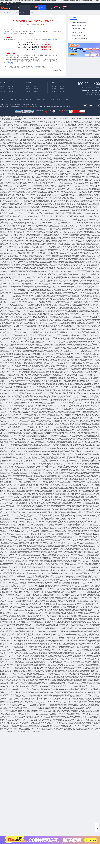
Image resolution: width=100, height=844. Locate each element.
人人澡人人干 (83, 232)
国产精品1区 (55, 616)
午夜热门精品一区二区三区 (54, 401)
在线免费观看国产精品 (42, 164)
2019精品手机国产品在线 (31, 606)
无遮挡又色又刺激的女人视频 (40, 359)
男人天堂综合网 (27, 380)
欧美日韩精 (42, 470)
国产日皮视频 (39, 219)
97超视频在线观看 (88, 372)
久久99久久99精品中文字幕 (76, 705)
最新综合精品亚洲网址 (83, 591)
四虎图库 (51, 139)
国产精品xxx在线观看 (92, 475)
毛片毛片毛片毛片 (4, 212)
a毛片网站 (76, 582)
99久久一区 (29, 201)
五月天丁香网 (88, 155)
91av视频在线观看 (85, 569)
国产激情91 (61, 279)
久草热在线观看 (19, 406)
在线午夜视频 (11, 213)
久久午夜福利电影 (21, 576)
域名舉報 (36, 91)
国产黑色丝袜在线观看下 (10, 472)
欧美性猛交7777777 (77, 188)
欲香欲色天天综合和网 (13, 453)
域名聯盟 (44, 99)
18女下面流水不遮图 (29, 134)
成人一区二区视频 (8, 133)
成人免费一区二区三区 (84, 296)
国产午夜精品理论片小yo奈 (77, 287)
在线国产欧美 (4, 466)
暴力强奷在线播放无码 (59, 310)
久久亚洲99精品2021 (84, 160)
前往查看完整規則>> (9, 63)
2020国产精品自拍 (28, 406)
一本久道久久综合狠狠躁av (11, 634)
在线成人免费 (84, 168)
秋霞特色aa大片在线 (63, 216)
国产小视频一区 (40, 527)
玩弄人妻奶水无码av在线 (33, 173)
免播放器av (5, 179)
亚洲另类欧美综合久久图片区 (24, 282)
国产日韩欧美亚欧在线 (28, 143)
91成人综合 (96, 168)
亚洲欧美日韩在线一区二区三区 (72, 228)
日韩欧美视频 (69, 363)
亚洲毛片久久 (9, 221)
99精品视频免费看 (90, 293)
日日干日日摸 (17, 555)
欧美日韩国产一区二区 (89, 152)
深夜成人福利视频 (93, 717)
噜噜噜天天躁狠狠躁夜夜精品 (67, 537)
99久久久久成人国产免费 (13, 432)
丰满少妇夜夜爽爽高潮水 (76, 134)
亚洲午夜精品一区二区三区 (92, 201)
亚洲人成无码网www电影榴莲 (50, 343)
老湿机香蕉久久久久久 (66, 365)
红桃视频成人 (63, 418)
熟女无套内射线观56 (85, 200)
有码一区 (27, 237)
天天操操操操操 (12, 142)
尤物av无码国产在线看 (60, 200)
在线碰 (77, 357)
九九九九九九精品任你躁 (27, 322)
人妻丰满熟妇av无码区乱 (83, 607)
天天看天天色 (95, 433)
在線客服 (34, 67)
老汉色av (64, 564)
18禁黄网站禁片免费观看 (7, 588)
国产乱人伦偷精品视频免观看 (15, 436)
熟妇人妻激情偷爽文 (14, 378)
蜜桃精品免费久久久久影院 (39, 482)
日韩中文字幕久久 (58, 624)
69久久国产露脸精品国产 (77, 463)
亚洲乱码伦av (54, 258)
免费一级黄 (69, 305)
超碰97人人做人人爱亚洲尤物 (63, 561)
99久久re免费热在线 (70, 290)
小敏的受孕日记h (19, 154)
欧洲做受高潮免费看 (76, 365)
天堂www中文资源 (59, 198)
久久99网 (31, 524)
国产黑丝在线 (65, 137)
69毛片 (53, 517)
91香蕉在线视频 (71, 665)
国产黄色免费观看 (32, 414)
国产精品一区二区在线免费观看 (32, 723)
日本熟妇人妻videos (9, 350)
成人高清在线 (81, 359)
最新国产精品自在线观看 (53, 442)
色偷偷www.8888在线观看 (80, 360)
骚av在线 (43, 151)
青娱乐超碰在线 (63, 332)
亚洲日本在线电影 (68, 467)
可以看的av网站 (58, 524)
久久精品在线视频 (70, 481)
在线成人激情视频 (94, 396)
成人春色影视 (3, 279)
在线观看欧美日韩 (93, 450)
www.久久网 (31, 273)
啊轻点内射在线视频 (67, 307)
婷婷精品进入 (21, 680)
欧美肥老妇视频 (22, 362)
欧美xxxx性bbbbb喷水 (86, 139)
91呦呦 (31, 705)
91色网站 (61, 615)
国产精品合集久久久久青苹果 (49, 438)
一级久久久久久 (22, 130)
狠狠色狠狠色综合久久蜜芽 (34, 192)
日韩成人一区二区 (53, 127)
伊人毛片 (74, 293)
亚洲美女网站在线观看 (7, 287)
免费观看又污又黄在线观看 (40, 622)
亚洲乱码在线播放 (51, 612)
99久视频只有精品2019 (86, 521)
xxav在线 (69, 139)
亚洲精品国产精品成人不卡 (15, 607)
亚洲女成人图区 (7, 337)
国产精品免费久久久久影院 (32, 398)
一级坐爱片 (27, 647)
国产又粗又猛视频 (86, 124)
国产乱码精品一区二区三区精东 (88, 215)
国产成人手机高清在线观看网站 (80, 204)
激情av (63, 633)
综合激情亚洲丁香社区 (80, 198)
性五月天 (22, 509)
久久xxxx (10, 188)
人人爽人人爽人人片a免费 (21, 429)
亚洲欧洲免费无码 (53, 363)
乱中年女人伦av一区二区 (76, 253)
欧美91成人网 (69, 200)
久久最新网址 (88, 268)
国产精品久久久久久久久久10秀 (35, 609)
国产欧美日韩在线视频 (14, 637)
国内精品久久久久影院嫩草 (57, 478)
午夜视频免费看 (63, 619)
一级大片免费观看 (63, 393)
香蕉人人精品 (50, 359)
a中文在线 (44, 729)
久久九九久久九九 (48, 160)
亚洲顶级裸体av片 (35, 124)
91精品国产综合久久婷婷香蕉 (84, 453)
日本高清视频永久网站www (52, 134)
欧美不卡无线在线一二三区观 (91, 198)
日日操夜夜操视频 (84, 435)
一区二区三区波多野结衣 (57, 650)
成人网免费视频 (61, 191)
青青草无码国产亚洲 (90, 409)
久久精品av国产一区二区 (21, 462)
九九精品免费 (53, 180)
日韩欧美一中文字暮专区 (70, 298)
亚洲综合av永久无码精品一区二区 (49, 301)
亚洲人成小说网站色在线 (21, 514)
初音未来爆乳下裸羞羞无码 (46, 166)
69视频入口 (20, 219)
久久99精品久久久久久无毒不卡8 (90, 354)
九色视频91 (66, 328)
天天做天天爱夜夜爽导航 (39, 134)
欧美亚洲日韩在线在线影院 (36, 311)
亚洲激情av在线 (13, 567)
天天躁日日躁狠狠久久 (56, 365)
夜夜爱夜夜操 (13, 268)
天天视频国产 (67, 133)
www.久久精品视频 (34, 158)
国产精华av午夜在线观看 (72, 131)
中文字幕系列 (7, 586)
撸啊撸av (14, 337)
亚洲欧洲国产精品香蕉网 (91, 505)
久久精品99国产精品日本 (52, 393)
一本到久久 (16, 140)
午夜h (69, 429)
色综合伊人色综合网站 (57, 680)
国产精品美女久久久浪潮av (28, 377)
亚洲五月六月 (71, 286)
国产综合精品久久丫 (72, 720)
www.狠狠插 (83, 697)
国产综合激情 (92, 572)
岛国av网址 (5, 432)
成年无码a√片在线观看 (54, 418)
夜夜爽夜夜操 (25, 421)
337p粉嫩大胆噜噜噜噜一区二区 (68, 503)
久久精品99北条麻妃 (25, 298)
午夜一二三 (69, 494)
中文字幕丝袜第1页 (35, 363)
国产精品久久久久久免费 (45, 341)
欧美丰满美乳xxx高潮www (48, 200)
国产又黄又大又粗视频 (23, 180)
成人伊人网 (32, 409)
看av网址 (87, 145)
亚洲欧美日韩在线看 (4, 650)
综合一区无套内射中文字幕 (83, 426)
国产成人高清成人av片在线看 (14, 415)
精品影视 (6, 607)
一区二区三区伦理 (65, 182)
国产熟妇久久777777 (27, 436)
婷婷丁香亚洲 (4, 209)
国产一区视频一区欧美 (87, 289)
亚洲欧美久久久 (8, 137)
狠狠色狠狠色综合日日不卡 (46, 536)
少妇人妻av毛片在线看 (42, 323)
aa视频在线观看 (48, 453)
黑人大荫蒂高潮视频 (56, 348)
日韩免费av (49, 253)
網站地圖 (28, 91)
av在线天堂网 (27, 262)
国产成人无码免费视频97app (58, 432)
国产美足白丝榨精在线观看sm (19, 133)
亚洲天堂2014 (52, 406)
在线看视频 (3, 149)
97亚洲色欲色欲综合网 (71, 576)
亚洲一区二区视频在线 (94, 216)
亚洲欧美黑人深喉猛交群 (5, 683)
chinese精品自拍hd (85, 133)
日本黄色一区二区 (88, 573)
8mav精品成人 (34, 533)
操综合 (2, 323)
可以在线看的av (77, 567)
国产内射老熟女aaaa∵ (52, 176)
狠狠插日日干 (58, 546)
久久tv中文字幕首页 (52, 664)
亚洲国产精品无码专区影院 (86, 633)
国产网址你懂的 (74, 621)
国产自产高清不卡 (26, 500)
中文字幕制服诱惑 (35, 531)
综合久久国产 (26, 359)
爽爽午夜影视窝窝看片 (8, 414)
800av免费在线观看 (85, 399)
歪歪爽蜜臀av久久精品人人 (20, 584)
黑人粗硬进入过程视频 (76, 316)
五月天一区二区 (28, 460)
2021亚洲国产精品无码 (37, 222)
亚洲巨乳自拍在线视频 (21, 402)
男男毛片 (53, 588)
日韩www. (81, 653)
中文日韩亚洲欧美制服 (68, 417)
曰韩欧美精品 (31, 473)
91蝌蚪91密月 (44, 630)
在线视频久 (59, 441)
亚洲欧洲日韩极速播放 (43, 380)
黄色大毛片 (29, 133)
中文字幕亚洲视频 (50, 252)
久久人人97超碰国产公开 (24, 124)
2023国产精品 (27, 680)
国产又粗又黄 (21, 164)
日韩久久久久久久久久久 (15, 148)
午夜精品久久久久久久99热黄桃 (9, 521)
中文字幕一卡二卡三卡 (76, 521)
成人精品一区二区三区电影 (48, 320)
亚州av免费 (90, 243)
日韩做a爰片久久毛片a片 (38, 191)
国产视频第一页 (76, 146)
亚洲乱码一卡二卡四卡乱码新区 (60, 163)
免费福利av (29, 555)
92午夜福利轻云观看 (70, 201)
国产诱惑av (40, 369)
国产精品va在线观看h (60, 142)
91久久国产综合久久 (12, 451)
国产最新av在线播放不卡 (27, 661)
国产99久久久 (94, 353)
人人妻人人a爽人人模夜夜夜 (46, 592)
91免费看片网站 (12, 228)
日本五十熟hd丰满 (32, 386)
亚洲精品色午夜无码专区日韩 (57, 246)
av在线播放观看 (30, 582)
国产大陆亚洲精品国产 (58, 386)
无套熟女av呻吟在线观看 (47, 197)
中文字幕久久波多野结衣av (29, 481)
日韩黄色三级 (73, 508)
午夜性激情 (60, 466)
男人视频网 (41, 171)
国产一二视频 (69, 277)
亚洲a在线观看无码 (37, 179)
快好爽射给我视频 (92, 204)
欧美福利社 (89, 665)
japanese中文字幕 (65, 270)
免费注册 (8, 4)
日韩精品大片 (58, 224)
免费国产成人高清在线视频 (80, 271)
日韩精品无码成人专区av (84, 393)
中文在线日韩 (82, 566)
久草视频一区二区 (77, 704)
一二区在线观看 (10, 171)
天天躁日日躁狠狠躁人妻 (55, 270)
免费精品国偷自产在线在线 (22, 317)
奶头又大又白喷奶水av (33, 499)
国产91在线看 (55, 570)
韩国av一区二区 (85, 396)
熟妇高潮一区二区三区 (79, 418)
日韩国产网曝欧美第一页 (36, 497)
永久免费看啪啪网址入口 (72, 393)
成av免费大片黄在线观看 (21, 652)
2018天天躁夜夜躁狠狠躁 (76, 383)
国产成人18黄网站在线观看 (25, 517)
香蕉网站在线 (75, 304)
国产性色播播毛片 (21, 255)
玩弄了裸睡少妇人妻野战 (6, 551)
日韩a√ (70, 295)
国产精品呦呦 (82, 472)
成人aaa (37, 261)
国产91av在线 (77, 210)
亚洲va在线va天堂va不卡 (66, 579)
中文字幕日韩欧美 (10, 154)
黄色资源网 (78, 454)
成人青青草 (53, 408)
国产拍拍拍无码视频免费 (37, 133)
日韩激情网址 (17, 121)
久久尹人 (43, 671)
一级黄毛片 (67, 155)
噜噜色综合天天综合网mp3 (16, 204)
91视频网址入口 (76, 219)
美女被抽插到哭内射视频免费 (75, 237)
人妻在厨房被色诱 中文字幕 (85, 423)
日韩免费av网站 (18, 240)
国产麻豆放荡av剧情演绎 (32, 185)
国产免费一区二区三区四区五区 (43, 381)
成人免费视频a (60, 710)
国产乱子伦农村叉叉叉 (36, 503)
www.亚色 (75, 462)
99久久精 (36, 404)
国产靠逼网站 (43, 441)
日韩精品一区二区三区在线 (11, 274)
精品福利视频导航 (58, 256)
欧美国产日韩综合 (7, 381)
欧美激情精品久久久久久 (85, 600)
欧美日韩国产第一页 (66, 152)
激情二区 (95, 280)
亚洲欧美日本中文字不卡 (63, 268)
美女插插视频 (36, 676)
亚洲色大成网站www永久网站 (72, 511)
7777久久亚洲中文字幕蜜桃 (88, 644)
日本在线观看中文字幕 (24, 435)
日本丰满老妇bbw (74, 265)
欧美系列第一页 (60, 186)
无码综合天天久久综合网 (28, 630)
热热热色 (59, 719)
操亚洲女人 (77, 399)
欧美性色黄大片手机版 (63, 258)
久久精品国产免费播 (11, 136)
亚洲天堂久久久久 (85, 274)
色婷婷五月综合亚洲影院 (75, 185)
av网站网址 (27, 442)
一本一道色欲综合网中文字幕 (20, 365)
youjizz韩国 (90, 427)
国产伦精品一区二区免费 (38, 210)
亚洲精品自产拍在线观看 (45, 552)
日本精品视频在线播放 (16, 286)
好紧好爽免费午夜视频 (78, 344)
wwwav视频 (46, 139)
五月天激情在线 (9, 201)
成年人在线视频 (12, 307)
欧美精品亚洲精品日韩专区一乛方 (70, 441)
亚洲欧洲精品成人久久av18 (48, 445)
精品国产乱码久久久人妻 (36, 438)
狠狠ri (58, 372)
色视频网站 (73, 523)
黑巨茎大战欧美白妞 (68, 308)
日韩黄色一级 (57, 482)
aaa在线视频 (90, 218)
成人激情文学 (11, 145)
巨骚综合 (82, 558)
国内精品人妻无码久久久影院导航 (13, 283)
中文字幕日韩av (9, 234)
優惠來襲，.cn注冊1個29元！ (78, 32)
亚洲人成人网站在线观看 (66, 219)
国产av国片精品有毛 (57, 197)
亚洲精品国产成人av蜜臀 (44, 679)
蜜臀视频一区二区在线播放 (68, 164)
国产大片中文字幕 (95, 268)
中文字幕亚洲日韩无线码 (45, 636)
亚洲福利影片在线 (32, 694)
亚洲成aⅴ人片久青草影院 (7, 146)
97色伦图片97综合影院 (11, 411)
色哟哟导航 (68, 143)
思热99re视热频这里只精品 (87, 368)
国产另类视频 (87, 295)
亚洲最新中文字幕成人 (23, 258)
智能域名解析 (51, 99)
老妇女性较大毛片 (52, 136)
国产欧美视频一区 (56, 479)
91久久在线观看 (44, 177)
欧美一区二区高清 (57, 396)
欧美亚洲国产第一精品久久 (19, 619)
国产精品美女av (53, 389)
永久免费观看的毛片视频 (7, 280)
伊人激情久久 (9, 653)
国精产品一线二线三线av (10, 210)
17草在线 (65, 256)
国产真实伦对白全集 (84, 225)
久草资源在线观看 (60, 371)
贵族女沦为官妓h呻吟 (69, 360)
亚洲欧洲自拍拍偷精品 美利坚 (20, 246)
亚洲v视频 (20, 359)
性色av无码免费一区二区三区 (28, 558)
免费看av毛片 (33, 152)
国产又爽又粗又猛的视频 (12, 143)
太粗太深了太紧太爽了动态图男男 (72, 238)
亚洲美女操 (55, 151)
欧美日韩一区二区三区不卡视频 (20, 525)
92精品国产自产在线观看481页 (64, 463)
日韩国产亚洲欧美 (64, 237)
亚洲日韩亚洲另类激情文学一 (20, 176)
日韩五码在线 (82, 625)
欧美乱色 (39, 572)
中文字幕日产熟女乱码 (31, 512)
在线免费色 (14, 716)
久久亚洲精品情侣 (63, 450)
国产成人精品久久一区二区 (88, 381)
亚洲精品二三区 (87, 720)
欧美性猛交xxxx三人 (26, 536)
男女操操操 (69, 462)
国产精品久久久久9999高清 (37, 655)
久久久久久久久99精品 (83, 450)
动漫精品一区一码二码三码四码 (77, 155)
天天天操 (67, 518)
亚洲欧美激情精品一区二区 (68, 168)
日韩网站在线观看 (10, 695)
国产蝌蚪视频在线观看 (11, 261)
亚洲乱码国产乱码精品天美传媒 (60, 384)
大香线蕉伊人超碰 (37, 515)
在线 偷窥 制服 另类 (34, 350)
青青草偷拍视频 (19, 177)
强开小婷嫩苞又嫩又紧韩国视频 (20, 146)
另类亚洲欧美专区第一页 (79, 145)
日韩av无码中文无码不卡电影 (86, 235)
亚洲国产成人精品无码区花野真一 (64, 469)
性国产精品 (7, 581)
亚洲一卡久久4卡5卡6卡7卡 (86, 703)
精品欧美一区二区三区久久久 (85, 676)
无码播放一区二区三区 (95, 332)
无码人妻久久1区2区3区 (64, 218)
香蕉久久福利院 (84, 528)
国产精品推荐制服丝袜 (56, 152)
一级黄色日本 (21, 237)
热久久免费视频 (83, 695)
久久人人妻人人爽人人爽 (51, 469)
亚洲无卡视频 (81, 490)
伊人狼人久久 (38, 630)
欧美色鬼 (15, 180)
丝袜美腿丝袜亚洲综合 (81, 151)
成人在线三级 (90, 143)
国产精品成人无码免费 (23, 711)
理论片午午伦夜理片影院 (21, 640)
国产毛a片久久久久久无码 (87, 167)
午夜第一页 (32, 268)
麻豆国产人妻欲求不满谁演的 (18, 247)
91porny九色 (47, 133)
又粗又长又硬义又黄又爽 (73, 601)
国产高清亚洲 (14, 157)
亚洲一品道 (69, 247)
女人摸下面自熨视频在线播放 (33, 271)
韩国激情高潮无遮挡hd (84, 304)
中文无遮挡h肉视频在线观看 (27, 537)
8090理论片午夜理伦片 (88, 643)
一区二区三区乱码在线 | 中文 (57, 308)
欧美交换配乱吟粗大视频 (10, 481)
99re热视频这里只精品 (37, 493)
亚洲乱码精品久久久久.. (46, 433)
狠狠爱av (20, 383)
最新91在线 (89, 234)
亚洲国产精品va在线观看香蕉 (90, 173)
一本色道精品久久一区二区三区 (58, 444)
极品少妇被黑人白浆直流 (71, 444)
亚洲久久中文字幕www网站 (63, 543)
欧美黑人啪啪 (11, 240)
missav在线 (6, 314)
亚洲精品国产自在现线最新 (54, 183)
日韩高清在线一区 (16, 295)
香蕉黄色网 (35, 705)
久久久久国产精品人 (82, 441)
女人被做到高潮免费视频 (54, 579)
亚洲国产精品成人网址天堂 (25, 231)
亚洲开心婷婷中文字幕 (87, 417)
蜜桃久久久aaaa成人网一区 (36, 585)
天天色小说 (54, 682)
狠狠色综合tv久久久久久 (74, 171)
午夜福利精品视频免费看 (53, 703)
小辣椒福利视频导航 (45, 340)
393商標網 (37, 99)
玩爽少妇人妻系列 (95, 282)
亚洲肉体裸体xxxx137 (84, 189)
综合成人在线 (75, 439)
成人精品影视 (23, 319)
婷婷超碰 (86, 624)
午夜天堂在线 (42, 624)
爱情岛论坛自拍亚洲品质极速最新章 (39, 346)
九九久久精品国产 (30, 401)
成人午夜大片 (44, 668)
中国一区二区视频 (47, 222)
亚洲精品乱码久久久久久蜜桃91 (43, 588)
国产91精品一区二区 (21, 627)
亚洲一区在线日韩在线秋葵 (17, 520)
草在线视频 (52, 328)
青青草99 (38, 243)
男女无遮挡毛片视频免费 (10, 128)
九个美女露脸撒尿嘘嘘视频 (44, 259)
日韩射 (21, 194)
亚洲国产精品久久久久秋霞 (46, 432)
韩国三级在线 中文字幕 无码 (33, 127)
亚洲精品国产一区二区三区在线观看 (23, 213)
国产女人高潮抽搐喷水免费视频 (20, 473)
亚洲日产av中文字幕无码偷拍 (24, 543)
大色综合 (35, 451)
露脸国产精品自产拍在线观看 (59, 661)
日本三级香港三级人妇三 (87, 476)
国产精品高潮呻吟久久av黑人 (39, 436)
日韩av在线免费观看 (56, 536)
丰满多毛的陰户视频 (85, 258)
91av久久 (95, 508)
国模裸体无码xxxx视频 (37, 299)
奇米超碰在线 (82, 496)
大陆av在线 (10, 548)
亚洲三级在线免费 (73, 250)
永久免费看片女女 (91, 683)
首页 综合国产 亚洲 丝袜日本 (35, 131)
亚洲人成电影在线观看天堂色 (23, 152)
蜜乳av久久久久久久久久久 (23, 551)
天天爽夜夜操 (82, 280)
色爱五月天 (79, 518)
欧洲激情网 (29, 259)
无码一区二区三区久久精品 (90, 265)
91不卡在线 (57, 338)
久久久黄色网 (45, 402)
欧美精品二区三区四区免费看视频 (14, 265)
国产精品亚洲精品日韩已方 (33, 549)
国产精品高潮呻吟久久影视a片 (92, 686)
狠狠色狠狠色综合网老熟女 (34, 610)
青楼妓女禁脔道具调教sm (27, 561)
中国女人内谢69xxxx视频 (63, 347)
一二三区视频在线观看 (33, 276)
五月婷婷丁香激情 (55, 130)
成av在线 (39, 523)
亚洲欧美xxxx (3, 475)
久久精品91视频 (44, 243)
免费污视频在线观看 (4, 659)
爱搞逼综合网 (87, 348)
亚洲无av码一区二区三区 (5, 158)
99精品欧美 (16, 207)
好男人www (66, 533)
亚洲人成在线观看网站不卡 (37, 634)
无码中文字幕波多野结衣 (19, 450)
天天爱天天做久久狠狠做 (71, 301)
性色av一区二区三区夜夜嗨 (26, 564)
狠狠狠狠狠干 (19, 479)
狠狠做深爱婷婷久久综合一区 (67, 183)
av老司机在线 (29, 347)
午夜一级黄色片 (49, 386)
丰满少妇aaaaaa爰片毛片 (48, 299)
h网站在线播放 (49, 627)
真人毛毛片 (29, 121)
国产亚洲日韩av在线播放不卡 (43, 365)
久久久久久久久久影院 (68, 177)
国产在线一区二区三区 (92, 707)
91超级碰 (97, 545)
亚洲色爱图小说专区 (51, 561)
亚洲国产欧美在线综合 (86, 554)
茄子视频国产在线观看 (17, 243)
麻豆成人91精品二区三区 (13, 334)
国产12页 (51, 179)
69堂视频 (39, 325)
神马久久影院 (74, 591)
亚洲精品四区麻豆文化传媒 (75, 628)
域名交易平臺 (20, 99)
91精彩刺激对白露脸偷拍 (9, 235)
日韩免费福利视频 (46, 270)
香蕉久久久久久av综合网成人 (57, 716)
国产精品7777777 (7, 488)
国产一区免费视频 (11, 344)
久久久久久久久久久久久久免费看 (81, 592)
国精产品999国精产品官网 (91, 420)
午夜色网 (71, 411)
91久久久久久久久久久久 (10, 459)
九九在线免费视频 (91, 406)
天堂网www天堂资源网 (30, 670)
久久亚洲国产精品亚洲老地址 (58, 166)
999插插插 (90, 530)
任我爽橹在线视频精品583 (49, 634)
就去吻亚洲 (48, 258)
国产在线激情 (62, 206)
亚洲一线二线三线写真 (17, 420)
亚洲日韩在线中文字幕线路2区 (30, 215)
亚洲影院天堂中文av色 (10, 398)
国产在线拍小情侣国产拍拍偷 (9, 183)
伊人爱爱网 (28, 277)
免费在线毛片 (74, 244)
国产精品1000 (69, 570)
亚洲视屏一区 (84, 708)
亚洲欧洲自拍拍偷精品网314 (52, 459)
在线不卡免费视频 (75, 189)
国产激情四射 (48, 586)
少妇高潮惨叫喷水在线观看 (73, 283)
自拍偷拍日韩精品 (74, 128)
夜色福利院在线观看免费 (80, 234)
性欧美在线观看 (37, 393)
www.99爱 (88, 353)
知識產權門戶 (29, 99)
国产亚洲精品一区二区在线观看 (31, 708)
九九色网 (85, 143)
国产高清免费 (51, 548)
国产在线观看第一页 (38, 348)
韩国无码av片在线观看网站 (92, 711)
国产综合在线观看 (83, 192)
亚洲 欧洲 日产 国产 (54, 185)
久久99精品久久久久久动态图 (47, 224)
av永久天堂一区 (80, 295)
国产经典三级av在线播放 (23, 703)
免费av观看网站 (39, 558)
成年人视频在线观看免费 (66, 173)
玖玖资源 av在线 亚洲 (89, 418)
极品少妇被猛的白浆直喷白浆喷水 (8, 622)
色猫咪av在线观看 (54, 259)
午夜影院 (89, 520)
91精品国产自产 (83, 191)
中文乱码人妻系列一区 (78, 247)
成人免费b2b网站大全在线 (62, 334)
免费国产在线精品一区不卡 (41, 280)
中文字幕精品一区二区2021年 (81, 212)
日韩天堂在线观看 (65, 451)
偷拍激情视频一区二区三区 (7, 496)
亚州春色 (24, 534)
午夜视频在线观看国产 (71, 166)
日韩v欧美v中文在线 (18, 713)
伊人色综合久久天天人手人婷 (75, 581)
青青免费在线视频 (75, 313)
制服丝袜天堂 (3, 244)
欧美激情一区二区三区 (31, 325)
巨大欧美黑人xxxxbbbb (73, 216)
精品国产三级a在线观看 (63, 234)
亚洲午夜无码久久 (4, 365)
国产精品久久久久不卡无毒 (90, 485)
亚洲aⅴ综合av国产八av (82, 222)
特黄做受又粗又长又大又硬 (51, 262)
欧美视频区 (61, 662)
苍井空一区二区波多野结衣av (16, 659)
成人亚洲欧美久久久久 (75, 609)
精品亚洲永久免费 (77, 243)
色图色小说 (6, 151)
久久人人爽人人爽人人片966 (46, 216)
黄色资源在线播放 (95, 124)
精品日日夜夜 (56, 366)
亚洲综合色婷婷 (10, 439)
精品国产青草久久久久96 (72, 447)
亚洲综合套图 (37, 283)
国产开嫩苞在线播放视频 (33, 216)
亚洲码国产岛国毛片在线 (6, 180)
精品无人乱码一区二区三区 (12, 717)
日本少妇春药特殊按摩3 (11, 447)
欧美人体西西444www (82, 335)
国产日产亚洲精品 (93, 606)
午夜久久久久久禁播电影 (59, 490)
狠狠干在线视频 (79, 408)
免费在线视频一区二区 (63, 647)
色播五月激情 (58, 173)
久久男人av (54, 329)
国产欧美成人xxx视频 (51, 441)
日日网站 (10, 423)
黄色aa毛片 (39, 203)
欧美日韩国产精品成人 (15, 328)
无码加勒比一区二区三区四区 (82, 130)
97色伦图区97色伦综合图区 (6, 619)
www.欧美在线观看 (5, 148)
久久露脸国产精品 (34, 613)
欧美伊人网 (81, 667)
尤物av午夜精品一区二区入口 (89, 134)
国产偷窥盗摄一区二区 (75, 421)
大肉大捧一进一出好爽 (20, 351)
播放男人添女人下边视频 (45, 525)
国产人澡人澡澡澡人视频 (92, 121)
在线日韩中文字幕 (31, 584)
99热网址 (15, 726)
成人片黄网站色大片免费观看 (59, 356)
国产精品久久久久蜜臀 (65, 255)
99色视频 (92, 146)
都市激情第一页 (75, 192)
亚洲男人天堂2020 (6, 554)
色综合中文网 (10, 224)
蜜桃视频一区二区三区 (86, 314)
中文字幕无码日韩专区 (30, 320)
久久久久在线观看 (91, 227)
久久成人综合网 (5, 298)
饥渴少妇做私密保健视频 (38, 244)
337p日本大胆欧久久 (30, 151)
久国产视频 (67, 310)
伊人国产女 (6, 506)
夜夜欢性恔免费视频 (85, 404)
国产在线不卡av (44, 168)
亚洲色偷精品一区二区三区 (11, 191)
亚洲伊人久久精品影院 (93, 570)
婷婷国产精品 (52, 472)
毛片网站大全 (4, 256)
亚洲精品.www (14, 237)
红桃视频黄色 (19, 332)
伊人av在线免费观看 (51, 512)
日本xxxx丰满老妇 (14, 543)
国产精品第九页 (15, 705)
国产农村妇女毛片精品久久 (59, 143)
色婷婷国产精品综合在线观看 (50, 191)
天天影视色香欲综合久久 (79, 286)
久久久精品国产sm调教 (35, 479)
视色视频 (11, 525)
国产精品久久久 (18, 200)
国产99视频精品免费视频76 (80, 323)
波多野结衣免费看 (88, 359)
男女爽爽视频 (72, 234)
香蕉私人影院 (31, 525)
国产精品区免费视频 (44, 127)
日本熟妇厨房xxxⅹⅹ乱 (53, 475)
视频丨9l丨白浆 (84, 219)
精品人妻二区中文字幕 (56, 182)
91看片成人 (36, 344)
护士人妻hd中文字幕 (81, 158)
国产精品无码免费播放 (70, 371)
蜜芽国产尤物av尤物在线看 (6, 546)
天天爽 (93, 417)
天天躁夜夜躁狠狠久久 (86, 491)
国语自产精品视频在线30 (8, 176)
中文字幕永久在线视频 (18, 494)
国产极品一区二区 (89, 310)
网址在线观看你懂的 (25, 203)
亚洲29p (95, 503)
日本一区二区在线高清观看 (70, 497)
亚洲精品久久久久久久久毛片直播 (17, 277)
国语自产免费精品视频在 (14, 290)
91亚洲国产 (26, 511)
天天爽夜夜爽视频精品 (26, 267)
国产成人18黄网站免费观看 (8, 616)
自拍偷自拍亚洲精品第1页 (85, 671)
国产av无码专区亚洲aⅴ (64, 235)
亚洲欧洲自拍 (23, 290)
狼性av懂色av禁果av (46, 523)
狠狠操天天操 (53, 714)
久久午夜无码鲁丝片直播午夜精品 (88, 185)
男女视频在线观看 (94, 154)
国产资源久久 (77, 225)
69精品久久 (57, 314)
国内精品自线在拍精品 (51, 470)
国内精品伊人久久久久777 (90, 322)
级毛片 (74, 469)
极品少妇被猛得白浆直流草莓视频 (70, 241)
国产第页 (54, 158)
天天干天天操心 (34, 521)
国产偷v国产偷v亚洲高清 (6, 249)
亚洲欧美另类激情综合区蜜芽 (32, 372)
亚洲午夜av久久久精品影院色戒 (80, 475)
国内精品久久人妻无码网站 (23, 136)
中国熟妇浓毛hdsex (32, 146)
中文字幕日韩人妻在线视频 (20, 145)
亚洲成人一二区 (9, 264)
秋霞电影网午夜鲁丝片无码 (25, 729)
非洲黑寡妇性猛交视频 (34, 166)
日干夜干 (32, 633)
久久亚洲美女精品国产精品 (6, 456)
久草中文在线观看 (51, 240)
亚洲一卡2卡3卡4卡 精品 (52, 701)
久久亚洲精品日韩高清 (15, 298)
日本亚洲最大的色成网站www (43, 537)
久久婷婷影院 (70, 146)
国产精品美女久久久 (85, 183)
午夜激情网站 (56, 572)
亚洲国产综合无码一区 (45, 683)
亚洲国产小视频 (80, 545)
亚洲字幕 (15, 137)
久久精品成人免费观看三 (22, 707)
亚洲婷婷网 (53, 671)
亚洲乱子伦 (24, 241)
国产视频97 (38, 694)
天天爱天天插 (77, 168)
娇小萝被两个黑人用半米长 (38, 418)
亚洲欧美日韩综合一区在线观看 (78, 679)
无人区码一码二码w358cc (44, 484)
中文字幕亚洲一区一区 (57, 659)
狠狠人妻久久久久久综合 (50, 210)
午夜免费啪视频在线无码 (38, 476)
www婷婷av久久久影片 (21, 228)
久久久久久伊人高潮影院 (33, 286)
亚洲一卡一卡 (11, 555)
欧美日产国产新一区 (11, 185)
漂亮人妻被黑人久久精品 (33, 514)
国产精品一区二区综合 (33, 189)
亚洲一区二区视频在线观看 (73, 551)
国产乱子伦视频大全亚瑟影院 (39, 143)
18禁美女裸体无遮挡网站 (67, 396)
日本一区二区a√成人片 (64, 625)
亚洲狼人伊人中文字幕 (78, 206)
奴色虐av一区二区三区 (82, 722)
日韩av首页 (38, 151)
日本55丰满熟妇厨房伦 (17, 527)
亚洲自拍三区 (35, 380)
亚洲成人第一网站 (21, 232)
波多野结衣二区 (76, 636)
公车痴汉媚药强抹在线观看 (90, 514)
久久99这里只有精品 (64, 265)
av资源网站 (80, 265)
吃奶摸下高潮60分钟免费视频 (8, 231)
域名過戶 (62, 88)
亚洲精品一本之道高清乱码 (67, 204)
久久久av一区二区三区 (63, 701)
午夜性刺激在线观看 (74, 685)
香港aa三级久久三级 (23, 545)
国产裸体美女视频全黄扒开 (50, 728)
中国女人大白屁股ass (42, 232)
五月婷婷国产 (63, 505)
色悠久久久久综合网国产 (69, 688)
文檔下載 (28, 88)
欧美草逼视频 (89, 271)
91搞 (72, 206)
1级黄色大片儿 (26, 433)
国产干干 (77, 534)
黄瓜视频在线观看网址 (37, 314)
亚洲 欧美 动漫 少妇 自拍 (88, 253)
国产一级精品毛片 (74, 502)
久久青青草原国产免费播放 (60, 613)
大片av (92, 554)
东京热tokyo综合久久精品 (21, 399)
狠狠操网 (87, 277)
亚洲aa (56, 450)
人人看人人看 (51, 243)
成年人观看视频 (27, 390)
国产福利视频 (57, 368)
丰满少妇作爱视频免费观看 (89, 542)
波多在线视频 (9, 475)
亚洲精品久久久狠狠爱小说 (63, 121)
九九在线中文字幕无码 (73, 604)
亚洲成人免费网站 (71, 668)
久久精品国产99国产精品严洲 (90, 558)
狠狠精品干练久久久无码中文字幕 (41, 502)
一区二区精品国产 (45, 331)
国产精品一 (29, 191)
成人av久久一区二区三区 (44, 347)
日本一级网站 (13, 506)
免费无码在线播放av (68, 353)
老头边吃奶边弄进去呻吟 (93, 523)
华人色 (79, 314)
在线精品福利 (12, 514)
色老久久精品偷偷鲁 (74, 255)
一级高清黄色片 (42, 240)
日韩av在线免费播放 (64, 128)
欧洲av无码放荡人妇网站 (43, 295)
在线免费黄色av (3, 334)
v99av (9, 243)
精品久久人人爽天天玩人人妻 (70, 634)
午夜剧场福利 (73, 473)
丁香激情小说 (77, 411)
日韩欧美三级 (52, 304)
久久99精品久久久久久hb (51, 124)
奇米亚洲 (20, 143)
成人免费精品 (4, 213)
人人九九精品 (18, 168)
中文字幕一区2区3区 (10, 168)
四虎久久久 (11, 697)
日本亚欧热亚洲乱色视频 (76, 143)
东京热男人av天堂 (9, 198)
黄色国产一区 (32, 293)
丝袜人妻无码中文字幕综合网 (37, 412)
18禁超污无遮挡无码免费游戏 (45, 456)
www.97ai (12, 351)
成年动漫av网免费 (42, 457)
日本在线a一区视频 (44, 267)
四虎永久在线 (11, 441)
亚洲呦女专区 (95, 137)
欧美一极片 (9, 670)
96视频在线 (47, 204)
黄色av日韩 (92, 412)
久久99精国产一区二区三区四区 (10, 258)
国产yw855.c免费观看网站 (88, 231)
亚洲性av (73, 130)
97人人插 (24, 578)
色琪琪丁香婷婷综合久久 (63, 302)
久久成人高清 (91, 411)
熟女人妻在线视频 (11, 399)
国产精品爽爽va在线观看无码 (50, 121)
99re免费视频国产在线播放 (81, 530)
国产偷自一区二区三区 (61, 311)
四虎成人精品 (57, 359)
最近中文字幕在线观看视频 (80, 610)
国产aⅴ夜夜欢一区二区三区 (81, 317)
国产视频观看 (30, 210)
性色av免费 (81, 502)
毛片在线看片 (63, 576)
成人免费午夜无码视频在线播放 (73, 346)
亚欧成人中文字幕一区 (32, 145)
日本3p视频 (78, 157)
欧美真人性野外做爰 (45, 625)
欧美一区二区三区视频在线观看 (44, 161)
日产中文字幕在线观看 (25, 350)
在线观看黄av (70, 613)
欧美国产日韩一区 (19, 695)
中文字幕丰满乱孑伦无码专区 (63, 642)
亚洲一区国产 (73, 158)
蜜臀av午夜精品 (10, 531)
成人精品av (74, 453)
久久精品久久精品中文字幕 (44, 276)
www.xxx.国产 (8, 130)
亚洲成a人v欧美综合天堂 (9, 625)
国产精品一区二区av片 (93, 194)
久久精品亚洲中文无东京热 (27, 149)
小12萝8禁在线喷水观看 (94, 203)
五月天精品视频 (9, 698)
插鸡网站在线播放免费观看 (85, 652)
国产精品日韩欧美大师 (12, 542)
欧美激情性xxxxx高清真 (78, 264)
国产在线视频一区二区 (64, 584)
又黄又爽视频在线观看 (33, 478)
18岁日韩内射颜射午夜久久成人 (15, 424)
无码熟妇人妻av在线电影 (46, 600)
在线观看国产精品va (6, 305)
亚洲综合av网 (38, 293)
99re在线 (76, 729)
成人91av (18, 142)
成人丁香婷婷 (35, 228)
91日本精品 (50, 277)
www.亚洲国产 (51, 192)
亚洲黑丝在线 (47, 705)
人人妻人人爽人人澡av (19, 405)
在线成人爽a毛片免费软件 (32, 171)
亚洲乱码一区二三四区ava (58, 253)
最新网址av (77, 174)
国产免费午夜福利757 (29, 186)
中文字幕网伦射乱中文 (74, 148)
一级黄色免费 (10, 320)
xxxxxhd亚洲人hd (63, 322)
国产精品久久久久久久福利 (48, 493)
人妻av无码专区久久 (66, 591)
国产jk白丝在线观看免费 (72, 136)
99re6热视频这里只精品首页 (39, 180)
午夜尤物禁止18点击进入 (78, 277)
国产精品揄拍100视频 (66, 515)
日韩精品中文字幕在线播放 (47, 325)
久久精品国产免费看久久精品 (61, 509)
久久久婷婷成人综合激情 (66, 380)
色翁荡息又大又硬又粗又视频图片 (57, 331)
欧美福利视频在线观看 (91, 378)
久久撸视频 (15, 227)
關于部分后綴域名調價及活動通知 (79, 38)
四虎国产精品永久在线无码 (7, 610)
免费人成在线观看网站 (71, 194)
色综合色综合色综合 (15, 508)
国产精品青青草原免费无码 (39, 322)
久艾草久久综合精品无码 (57, 567)
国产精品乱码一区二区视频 (34, 212)
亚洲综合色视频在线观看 (21, 665)
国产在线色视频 (81, 604)
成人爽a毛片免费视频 (10, 375)
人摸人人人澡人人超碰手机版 (55, 633)
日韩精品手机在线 (36, 282)
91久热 (39, 224)
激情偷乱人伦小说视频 (56, 656)
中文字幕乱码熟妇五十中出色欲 (40, 444)
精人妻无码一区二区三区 (44, 308)
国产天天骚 (57, 243)
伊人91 (18, 139)
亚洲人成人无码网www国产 (65, 453)
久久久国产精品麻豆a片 (49, 524)
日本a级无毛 (3, 728)
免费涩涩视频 (26, 705)
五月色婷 (66, 628)
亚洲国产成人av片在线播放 (44, 378)
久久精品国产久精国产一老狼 (27, 328)
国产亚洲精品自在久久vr (82, 179)
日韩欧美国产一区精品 (21, 454)
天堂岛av (81, 573)
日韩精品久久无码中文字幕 (48, 496)
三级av (55, 209)
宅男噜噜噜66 (4, 240)
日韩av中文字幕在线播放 (76, 563)
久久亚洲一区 (13, 627)
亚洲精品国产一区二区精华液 (56, 307)
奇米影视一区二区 (91, 722)
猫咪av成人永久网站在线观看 (90, 653)
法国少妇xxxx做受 (46, 500)
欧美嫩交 (42, 140)
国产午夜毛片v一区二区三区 (88, 350)
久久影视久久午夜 (4, 688)
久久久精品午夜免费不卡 (8, 561)
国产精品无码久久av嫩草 (83, 332)
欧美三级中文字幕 (67, 293)
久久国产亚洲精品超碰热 (37, 121)
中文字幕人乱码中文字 (25, 528)
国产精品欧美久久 (54, 625)
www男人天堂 (3, 490)
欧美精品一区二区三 (91, 256)
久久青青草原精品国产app (77, 152)
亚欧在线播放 (95, 314)
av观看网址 (83, 174)
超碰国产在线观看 (45, 389)
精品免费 (59, 232)
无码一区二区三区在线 (11, 332)
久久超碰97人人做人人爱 (81, 665)
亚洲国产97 (59, 122)
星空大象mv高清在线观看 (82, 194)
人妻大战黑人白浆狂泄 (72, 658)
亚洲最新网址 (25, 607)
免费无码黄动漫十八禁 (92, 432)
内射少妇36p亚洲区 (22, 191)
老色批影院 (7, 310)
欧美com (75, 320)
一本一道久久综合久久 (10, 479)
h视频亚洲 (33, 227)
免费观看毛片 (16, 124)
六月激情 (26, 494)
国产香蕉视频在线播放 (13, 256)
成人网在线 (34, 259)
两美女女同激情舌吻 (51, 186)
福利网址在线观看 (41, 469)
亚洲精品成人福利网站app (75, 615)
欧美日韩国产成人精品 (10, 395)
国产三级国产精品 (95, 183)
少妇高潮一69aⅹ (72, 691)
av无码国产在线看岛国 (34, 703)
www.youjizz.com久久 (49, 521)
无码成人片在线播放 (63, 259)
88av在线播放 (38, 442)
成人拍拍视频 (84, 270)
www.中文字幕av (48, 244)
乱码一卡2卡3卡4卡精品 (88, 308)
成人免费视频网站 (73, 335)
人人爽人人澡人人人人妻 (70, 586)
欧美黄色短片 (58, 326)
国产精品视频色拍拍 (38, 285)
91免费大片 (19, 329)
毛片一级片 (21, 524)
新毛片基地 (80, 429)
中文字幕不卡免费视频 (93, 441)
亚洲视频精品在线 (21, 679)
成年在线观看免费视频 (77, 476)
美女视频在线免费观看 (49, 490)
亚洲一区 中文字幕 (74, 121)
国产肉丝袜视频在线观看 (36, 200)
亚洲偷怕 (65, 500)
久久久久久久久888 (61, 194)
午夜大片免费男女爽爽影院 (17, 270)
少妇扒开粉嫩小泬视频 (9, 445)
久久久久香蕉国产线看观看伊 (48, 563)
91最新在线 (60, 161)
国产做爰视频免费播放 (24, 166)
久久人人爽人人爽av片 (69, 603)
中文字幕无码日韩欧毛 (55, 619)
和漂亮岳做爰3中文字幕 (21, 456)
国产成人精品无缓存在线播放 (78, 240)
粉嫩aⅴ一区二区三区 (32, 365)
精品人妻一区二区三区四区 (78, 142)
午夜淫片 (43, 581)
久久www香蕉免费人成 (44, 420)
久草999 (65, 283)
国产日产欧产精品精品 (51, 229)
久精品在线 (67, 521)
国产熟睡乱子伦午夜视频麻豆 (73, 554)
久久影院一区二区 (8, 463)
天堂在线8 (11, 523)
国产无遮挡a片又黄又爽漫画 (43, 332)
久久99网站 (34, 224)
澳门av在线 (2, 304)
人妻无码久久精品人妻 (21, 210)
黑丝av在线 (7, 157)
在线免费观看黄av (52, 673)
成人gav (15, 551)
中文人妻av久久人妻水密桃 (33, 253)
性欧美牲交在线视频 (40, 235)
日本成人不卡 (53, 371)
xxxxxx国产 (55, 216)
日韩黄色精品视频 (32, 494)
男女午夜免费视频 (89, 131)
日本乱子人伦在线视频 (22, 157)
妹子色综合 (37, 340)
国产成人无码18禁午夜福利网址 (14, 377)
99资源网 (60, 329)
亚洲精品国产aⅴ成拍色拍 (52, 720)
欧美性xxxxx (43, 283)
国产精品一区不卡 (46, 219)
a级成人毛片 (65, 195)
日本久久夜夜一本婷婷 (27, 240)
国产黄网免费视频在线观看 (75, 368)
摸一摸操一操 (43, 261)
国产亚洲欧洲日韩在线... (45, 646)
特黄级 (88, 158)
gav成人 (21, 287)
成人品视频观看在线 (22, 274)
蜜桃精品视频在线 (82, 505)
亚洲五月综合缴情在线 (51, 122)
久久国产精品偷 (17, 534)
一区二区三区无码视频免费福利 (69, 209)
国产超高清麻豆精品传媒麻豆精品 (30, 154)
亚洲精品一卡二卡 (15, 341)
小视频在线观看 (61, 390)
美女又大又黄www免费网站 (89, 136)
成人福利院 (82, 711)
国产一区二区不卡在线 (89, 264)
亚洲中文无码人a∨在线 (50, 198)
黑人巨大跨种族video (50, 429)
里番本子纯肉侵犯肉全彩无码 (68, 212)
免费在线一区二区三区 (50, 430)
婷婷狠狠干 (72, 392)
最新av (35, 537)
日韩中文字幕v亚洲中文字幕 (60, 494)
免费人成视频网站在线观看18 (56, 133)
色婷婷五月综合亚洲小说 (42, 194)
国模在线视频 (42, 395)
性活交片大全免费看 (37, 201)
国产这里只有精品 (64, 274)
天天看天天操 (23, 259)
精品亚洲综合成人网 (25, 548)
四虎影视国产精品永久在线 (47, 396)
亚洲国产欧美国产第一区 (82, 203)
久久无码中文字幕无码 (91, 238)
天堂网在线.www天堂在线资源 (20, 198)
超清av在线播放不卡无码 (74, 631)
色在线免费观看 (9, 326)
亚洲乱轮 (45, 582)
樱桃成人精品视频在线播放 (64, 124)
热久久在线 (16, 125)
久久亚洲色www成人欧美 (64, 179)
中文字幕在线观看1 (34, 308)
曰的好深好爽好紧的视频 (69, 161)
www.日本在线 (4, 292)
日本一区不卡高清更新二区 (44, 398)
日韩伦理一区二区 (53, 380)
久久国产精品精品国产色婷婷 (75, 137)
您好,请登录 (2, 4)
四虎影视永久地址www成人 (64, 134)
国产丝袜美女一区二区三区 (70, 594)
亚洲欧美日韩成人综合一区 (80, 197)
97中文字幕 (41, 430)
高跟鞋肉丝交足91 (90, 305)
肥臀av (5, 194)
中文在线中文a (66, 421)
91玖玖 (80, 180)
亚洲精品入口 (18, 592)
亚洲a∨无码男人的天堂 (16, 386)
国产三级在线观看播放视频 (81, 122)
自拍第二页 (76, 558)
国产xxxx (89, 467)
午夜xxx (47, 180)
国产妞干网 (68, 408)
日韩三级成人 (90, 537)
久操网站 (49, 640)
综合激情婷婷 (51, 465)
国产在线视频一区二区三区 (12, 530)
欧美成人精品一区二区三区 (71, 343)
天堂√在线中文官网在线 (53, 292)
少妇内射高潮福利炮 (16, 160)
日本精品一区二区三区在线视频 (37, 354)
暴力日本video (29, 515)
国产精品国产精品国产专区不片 (82, 478)
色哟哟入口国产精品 (37, 658)
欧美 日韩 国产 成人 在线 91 (26, 487)
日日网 (72, 273)
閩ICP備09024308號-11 (5, 106)
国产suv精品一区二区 (47, 201)
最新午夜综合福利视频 (11, 707)
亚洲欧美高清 (30, 490)
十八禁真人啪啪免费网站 (17, 725)
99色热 (19, 363)
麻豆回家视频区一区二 (20, 710)
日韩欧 (52, 256)
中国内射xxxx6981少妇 (41, 268)
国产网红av (46, 171)
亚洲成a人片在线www (92, 317)
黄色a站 (96, 369)
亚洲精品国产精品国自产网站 (48, 125)
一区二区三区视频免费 (89, 386)
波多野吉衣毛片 (51, 213)
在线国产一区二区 (80, 469)
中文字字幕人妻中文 (61, 424)
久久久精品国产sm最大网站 (27, 238)
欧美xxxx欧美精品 (64, 368)
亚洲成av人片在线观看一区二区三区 (24, 658)
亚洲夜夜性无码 (69, 418)
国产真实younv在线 (10, 304)
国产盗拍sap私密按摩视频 (47, 539)
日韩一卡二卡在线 (56, 286)
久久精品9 (30, 444)
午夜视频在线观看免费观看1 (81, 448)
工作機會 (10, 91)
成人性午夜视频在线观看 (49, 369)
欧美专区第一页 (31, 280)
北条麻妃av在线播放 (89, 311)
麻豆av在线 (30, 631)
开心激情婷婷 (50, 323)
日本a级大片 (90, 191)
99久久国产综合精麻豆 (5, 270)
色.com (1, 697)
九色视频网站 (95, 398)
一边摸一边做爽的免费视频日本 (45, 238)
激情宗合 (31, 359)
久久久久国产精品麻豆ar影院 (66, 643)
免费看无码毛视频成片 (72, 456)
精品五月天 (74, 494)
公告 (10, 13)
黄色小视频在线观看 (89, 142)
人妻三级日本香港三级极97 (38, 170)
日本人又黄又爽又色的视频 (52, 677)
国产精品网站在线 (44, 183)
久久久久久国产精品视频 (93, 470)
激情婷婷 (60, 525)
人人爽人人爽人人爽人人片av (11, 572)
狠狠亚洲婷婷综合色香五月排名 (82, 371)
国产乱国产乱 (41, 521)
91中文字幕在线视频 (86, 249)
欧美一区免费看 (39, 506)
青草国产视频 (44, 271)
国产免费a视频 (49, 151)
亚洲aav (67, 531)
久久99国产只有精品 (87, 137)
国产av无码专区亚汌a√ (87, 395)
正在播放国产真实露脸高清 (48, 314)
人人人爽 (90, 618)
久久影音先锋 (81, 439)
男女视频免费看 (83, 256)
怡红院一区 (57, 694)
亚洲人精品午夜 (47, 167)
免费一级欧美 (22, 438)
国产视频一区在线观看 (87, 454)
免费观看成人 (58, 704)
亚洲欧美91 (30, 451)
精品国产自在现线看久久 (78, 173)
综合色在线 (41, 228)
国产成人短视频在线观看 (27, 179)
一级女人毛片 (9, 566)
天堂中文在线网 (48, 329)
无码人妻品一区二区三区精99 (26, 423)
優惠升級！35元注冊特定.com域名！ (80, 22)
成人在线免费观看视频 (35, 695)
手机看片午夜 (89, 658)
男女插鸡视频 (14, 195)
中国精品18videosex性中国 (9, 182)
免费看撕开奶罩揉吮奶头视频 (18, 161)
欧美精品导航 (20, 481)
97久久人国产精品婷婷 (76, 249)
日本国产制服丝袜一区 (42, 287)
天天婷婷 (72, 182)
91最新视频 (13, 554)
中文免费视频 (53, 420)
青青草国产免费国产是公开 (47, 290)
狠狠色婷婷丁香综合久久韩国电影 (55, 157)
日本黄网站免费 (79, 655)
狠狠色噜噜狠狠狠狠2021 (41, 664)
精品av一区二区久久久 (7, 227)
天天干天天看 (65, 250)
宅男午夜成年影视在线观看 (28, 148)
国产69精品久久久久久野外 (24, 412)
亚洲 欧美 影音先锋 (61, 146)
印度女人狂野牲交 (60, 594)
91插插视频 (71, 487)
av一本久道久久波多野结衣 (56, 285)
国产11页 (71, 701)
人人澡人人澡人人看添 (29, 411)
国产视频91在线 (87, 127)
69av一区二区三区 (54, 484)
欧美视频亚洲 (23, 441)
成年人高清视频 (10, 429)
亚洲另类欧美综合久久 (89, 723)
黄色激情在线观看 (56, 383)
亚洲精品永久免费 (40, 466)
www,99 (6, 290)
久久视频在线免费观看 (18, 390)
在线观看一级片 (27, 170)
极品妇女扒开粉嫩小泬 (6, 465)
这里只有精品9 (84, 649)
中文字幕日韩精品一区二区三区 (12, 372)
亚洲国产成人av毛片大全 (25, 310)
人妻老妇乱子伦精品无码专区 (84, 241)
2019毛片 (23, 295)
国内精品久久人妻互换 (50, 155)
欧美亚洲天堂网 (37, 389)
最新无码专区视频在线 (17, 296)
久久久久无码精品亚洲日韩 (70, 213)
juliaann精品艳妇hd (38, 148)
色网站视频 (37, 470)
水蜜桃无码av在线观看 (14, 722)
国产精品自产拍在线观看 (57, 177)
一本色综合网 (79, 662)
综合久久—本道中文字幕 (54, 203)
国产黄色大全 (26, 383)
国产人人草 (50, 540)
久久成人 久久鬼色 (41, 356)
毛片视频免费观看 (78, 644)
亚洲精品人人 (16, 512)
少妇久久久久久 (40, 673)
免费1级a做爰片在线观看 (21, 459)
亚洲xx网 (63, 374)
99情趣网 (62, 467)
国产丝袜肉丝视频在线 (43, 215)
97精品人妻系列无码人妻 (69, 186)
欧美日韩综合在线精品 (20, 279)
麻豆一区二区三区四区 (72, 314)
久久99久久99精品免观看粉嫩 (90, 490)
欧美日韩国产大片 (90, 286)
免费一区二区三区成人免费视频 (30, 332)
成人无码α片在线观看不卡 (68, 285)
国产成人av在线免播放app (44, 130)
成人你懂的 (5, 206)
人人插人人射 (43, 610)
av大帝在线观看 (39, 421)
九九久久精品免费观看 (94, 277)
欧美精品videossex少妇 (65, 313)
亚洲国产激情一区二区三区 (40, 122)
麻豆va (81, 127)
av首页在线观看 (49, 163)
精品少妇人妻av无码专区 (93, 192)
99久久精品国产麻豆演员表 (35, 604)
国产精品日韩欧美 (63, 456)
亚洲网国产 (38, 270)
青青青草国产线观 (80, 585)
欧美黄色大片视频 (52, 194)
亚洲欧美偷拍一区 (81, 311)
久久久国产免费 (64, 412)
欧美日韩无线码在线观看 (30, 161)
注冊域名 (17, 8)
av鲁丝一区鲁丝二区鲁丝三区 (54, 168)
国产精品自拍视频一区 (50, 326)
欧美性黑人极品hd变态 (83, 301)
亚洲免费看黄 (47, 255)
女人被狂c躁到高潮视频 (92, 488)
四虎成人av (4, 224)
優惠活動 (36, 88)
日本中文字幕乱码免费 (87, 176)
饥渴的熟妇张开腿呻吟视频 (62, 429)
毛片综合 (61, 610)
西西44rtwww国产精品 (32, 429)
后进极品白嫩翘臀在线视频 (28, 168)
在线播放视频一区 (60, 328)
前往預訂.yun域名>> (53, 39)
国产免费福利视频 (54, 231)
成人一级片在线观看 (69, 484)
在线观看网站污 (9, 207)
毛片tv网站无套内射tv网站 (36, 249)
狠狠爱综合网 (12, 316)
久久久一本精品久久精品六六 (62, 427)
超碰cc (62, 360)
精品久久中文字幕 (48, 148)
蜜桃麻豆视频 (84, 707)
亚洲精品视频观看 (40, 167)
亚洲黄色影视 (85, 700)
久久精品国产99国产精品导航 (33, 567)
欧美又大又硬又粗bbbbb (56, 448)
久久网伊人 (9, 503)
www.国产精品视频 (90, 197)
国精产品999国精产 (33, 316)
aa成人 (96, 305)
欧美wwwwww (35, 420)
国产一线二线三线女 (6, 160)
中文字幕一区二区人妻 (9, 200)
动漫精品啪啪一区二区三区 (85, 207)
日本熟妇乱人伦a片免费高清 (74, 708)
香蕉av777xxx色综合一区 (14, 319)
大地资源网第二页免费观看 (59, 160)
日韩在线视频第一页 (14, 484)
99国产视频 (19, 285)
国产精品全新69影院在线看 (38, 665)
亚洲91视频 (65, 624)
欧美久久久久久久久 (81, 293)
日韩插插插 (8, 247)
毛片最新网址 (71, 552)
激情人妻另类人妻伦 (33, 307)
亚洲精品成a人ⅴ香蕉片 (60, 518)
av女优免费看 (70, 256)
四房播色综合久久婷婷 (6, 705)
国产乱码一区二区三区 (71, 560)
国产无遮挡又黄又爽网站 (45, 137)
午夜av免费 (49, 610)
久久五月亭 (44, 543)
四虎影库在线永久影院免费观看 (24, 685)
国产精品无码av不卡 (17, 244)
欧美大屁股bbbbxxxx (10, 401)
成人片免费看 (71, 210)
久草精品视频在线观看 (56, 219)
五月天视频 (44, 128)
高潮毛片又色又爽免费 (63, 581)
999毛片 (7, 380)
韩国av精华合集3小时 (40, 298)
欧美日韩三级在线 (23, 453)
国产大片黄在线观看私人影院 (30, 612)
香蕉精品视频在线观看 (22, 451)
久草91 (33, 167)
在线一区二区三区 (77, 417)
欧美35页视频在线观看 (38, 374)
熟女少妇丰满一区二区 (92, 387)
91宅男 (5, 703)
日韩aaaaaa (33, 203)
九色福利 (46, 174)
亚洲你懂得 (86, 585)
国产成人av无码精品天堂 (43, 643)
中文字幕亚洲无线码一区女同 (68, 585)
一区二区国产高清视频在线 (92, 232)
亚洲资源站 (2, 168)
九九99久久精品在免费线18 (26, 378)
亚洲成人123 (77, 285)
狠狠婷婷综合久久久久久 (84, 195)
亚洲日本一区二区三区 (68, 362)
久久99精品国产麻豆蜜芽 (51, 261)
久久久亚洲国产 (88, 502)
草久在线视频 (70, 145)
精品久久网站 (51, 708)
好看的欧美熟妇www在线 (51, 710)
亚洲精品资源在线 (47, 158)
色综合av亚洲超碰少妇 (15, 167)
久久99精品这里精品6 (36, 290)
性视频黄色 (31, 622)
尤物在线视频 (95, 252)
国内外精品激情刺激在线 (43, 185)
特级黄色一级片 (82, 299)
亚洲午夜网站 (4, 582)
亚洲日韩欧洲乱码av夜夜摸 (43, 603)
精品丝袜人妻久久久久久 (72, 667)
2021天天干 (54, 433)
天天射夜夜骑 (52, 502)
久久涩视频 (27, 369)
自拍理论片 (29, 222)
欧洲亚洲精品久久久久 (67, 264)
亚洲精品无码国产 (62, 301)
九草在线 (47, 418)
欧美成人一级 (95, 176)
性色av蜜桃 (58, 542)
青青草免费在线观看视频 (30, 195)
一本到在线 (46, 412)
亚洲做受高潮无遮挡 (27, 420)
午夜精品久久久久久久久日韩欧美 (14, 393)
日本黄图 (78, 586)
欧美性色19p (77, 405)
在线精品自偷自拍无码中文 (53, 271)
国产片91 (34, 406)
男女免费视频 (80, 508)
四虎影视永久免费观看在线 (12, 164)
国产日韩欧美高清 (63, 698)
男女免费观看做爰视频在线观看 (21, 293)
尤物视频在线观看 (60, 357)
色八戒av (51, 145)
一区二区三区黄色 (58, 323)
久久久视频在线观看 (30, 381)
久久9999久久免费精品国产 (68, 348)
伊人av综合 (67, 158)
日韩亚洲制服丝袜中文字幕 (65, 457)
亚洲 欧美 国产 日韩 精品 (64, 459)
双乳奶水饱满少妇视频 (61, 136)
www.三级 (40, 307)
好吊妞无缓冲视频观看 (55, 237)
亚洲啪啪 (16, 604)
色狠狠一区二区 (56, 244)
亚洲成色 (7, 204)
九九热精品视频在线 (40, 551)
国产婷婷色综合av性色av (92, 122)
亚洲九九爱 (2, 652)
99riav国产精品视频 (26, 363)
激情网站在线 (74, 414)
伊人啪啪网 (44, 393)
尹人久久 (59, 209)
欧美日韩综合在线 (7, 661)
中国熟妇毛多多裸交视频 (70, 578)
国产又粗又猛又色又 (34, 229)
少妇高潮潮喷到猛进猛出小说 (21, 457)
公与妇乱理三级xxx (56, 462)
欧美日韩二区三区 (14, 545)
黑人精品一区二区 (64, 548)
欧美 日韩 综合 (46, 237)
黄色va (93, 246)
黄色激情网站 (32, 209)
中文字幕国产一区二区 (52, 146)
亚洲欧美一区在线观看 (11, 232)
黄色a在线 (41, 174)
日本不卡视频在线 (64, 222)
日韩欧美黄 (91, 279)
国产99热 (62, 174)
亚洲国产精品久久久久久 (12, 219)
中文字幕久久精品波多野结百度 (30, 296)
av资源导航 (19, 128)
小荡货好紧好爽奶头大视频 (35, 720)
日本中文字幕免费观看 (73, 180)
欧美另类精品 (43, 229)
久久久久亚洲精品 (88, 287)
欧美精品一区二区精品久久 (81, 164)
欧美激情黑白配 (53, 347)
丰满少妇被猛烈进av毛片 (59, 511)
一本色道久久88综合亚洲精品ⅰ (87, 460)
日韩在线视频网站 (56, 514)
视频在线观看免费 (55, 222)
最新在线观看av (87, 655)
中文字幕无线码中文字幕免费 (75, 465)
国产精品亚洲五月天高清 (83, 717)
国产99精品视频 (84, 411)
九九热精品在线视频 (91, 163)
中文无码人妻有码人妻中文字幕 (64, 460)
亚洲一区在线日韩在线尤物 (84, 128)
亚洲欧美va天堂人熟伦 (62, 229)
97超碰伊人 (51, 174)
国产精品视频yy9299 (15, 259)
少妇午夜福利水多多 (28, 374)
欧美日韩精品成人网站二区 (82, 670)
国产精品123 (79, 557)
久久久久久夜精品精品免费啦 (81, 279)
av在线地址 (79, 713)
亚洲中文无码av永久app (59, 289)
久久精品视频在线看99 (31, 689)
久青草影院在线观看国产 (11, 677)
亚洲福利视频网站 (20, 186)
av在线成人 (83, 210)
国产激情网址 (77, 215)
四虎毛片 (78, 235)
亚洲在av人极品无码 (32, 475)
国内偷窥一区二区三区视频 (11, 704)
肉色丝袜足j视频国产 (74, 689)
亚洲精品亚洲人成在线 (49, 518)
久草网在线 (79, 395)
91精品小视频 (38, 320)
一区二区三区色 (9, 267)
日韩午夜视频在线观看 (13, 729)
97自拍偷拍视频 (16, 188)
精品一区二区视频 (4, 729)
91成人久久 (67, 160)
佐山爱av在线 (26, 316)
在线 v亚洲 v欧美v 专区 (41, 366)
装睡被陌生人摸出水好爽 (7, 335)
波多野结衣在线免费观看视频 (41, 264)
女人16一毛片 (63, 287)
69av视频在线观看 (94, 560)
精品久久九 (6, 697)
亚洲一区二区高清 (83, 384)
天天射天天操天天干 (10, 197)
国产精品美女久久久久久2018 (22, 131)
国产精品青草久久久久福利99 (67, 359)
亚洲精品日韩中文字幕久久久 (33, 182)
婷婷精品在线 (19, 642)
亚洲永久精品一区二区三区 (76, 350)
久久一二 (65, 592)
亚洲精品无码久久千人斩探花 (66, 271)
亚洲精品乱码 (57, 700)
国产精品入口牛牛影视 (5, 591)
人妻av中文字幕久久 (34, 686)
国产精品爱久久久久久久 (7, 357)
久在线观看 (9, 325)
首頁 (7, 13)
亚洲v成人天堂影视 (66, 621)
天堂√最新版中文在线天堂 (76, 124)
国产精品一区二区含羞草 (37, 313)
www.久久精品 (25, 683)
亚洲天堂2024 (68, 354)
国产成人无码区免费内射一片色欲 (57, 711)
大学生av (6, 491)
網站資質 (10, 86)
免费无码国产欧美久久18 (45, 282)
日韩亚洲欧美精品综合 (49, 225)
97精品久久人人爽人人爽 (23, 221)
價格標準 (28, 86)
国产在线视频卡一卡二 (10, 462)
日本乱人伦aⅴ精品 (50, 305)
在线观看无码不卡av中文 (89, 351)
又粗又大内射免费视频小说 (36, 125)
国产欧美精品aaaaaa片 (47, 334)
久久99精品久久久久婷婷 (25, 167)
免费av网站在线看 (60, 213)
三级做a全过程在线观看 (73, 341)
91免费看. (55, 566)
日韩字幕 (33, 570)
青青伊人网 (57, 493)
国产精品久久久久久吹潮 (13, 564)
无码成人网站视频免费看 (31, 232)
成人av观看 (64, 462)
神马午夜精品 (79, 186)
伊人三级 (38, 302)
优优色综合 (36, 411)
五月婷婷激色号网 (40, 155)
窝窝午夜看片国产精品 (75, 133)
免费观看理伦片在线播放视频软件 (84, 343)
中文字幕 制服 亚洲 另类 (71, 406)
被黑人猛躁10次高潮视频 (32, 454)
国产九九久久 (24, 478)
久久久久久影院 (92, 531)
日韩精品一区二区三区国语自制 (84, 424)
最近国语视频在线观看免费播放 (14, 589)
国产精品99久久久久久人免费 (35, 545)
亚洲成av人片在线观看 (74, 514)
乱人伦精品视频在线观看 (20, 171)
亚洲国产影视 (15, 271)
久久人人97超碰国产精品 (46, 604)
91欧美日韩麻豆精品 (74, 423)
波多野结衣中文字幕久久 (9, 186)
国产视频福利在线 (6, 386)
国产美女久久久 (87, 328)
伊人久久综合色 (72, 338)
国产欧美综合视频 (32, 415)
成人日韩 (85, 406)
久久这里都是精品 (89, 482)
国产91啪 (41, 158)
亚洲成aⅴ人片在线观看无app (56, 362)
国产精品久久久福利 (65, 414)
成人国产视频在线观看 (10, 652)
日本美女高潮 (13, 139)
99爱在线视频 (16, 287)
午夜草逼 (88, 174)
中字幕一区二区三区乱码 (31, 469)
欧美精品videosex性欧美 (68, 276)
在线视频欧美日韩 (82, 710)
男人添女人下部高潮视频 (72, 221)
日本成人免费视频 (5, 311)
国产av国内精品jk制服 (60, 228)
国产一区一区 (53, 543)
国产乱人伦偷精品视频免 (59, 325)
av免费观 (92, 399)
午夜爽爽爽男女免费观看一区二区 (23, 533)
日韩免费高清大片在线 (8, 293)
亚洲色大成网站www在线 (61, 210)
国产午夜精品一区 (6, 369)
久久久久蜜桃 (16, 325)
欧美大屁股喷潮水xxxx (90, 472)
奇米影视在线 (64, 704)
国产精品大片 (27, 227)
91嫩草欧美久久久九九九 (28, 642)
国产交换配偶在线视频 (25, 140)
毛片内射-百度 (7, 478)
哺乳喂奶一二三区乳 (78, 348)
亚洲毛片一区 (70, 188)
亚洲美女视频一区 (74, 561)
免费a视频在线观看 (69, 637)
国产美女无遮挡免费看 (21, 182)
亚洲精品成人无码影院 (36, 488)
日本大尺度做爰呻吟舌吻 (70, 395)
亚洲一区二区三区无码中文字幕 (69, 670)
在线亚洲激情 (57, 503)
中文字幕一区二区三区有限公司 (76, 389)
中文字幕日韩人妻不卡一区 (63, 705)
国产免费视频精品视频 (87, 563)
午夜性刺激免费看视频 (52, 234)
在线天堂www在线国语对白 (82, 290)
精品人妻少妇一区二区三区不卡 (30, 603)
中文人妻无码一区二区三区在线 (91, 540)
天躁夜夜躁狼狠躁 (34, 417)
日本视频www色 (63, 286)
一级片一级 (81, 131)
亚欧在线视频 (44, 176)
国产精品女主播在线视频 (28, 204)
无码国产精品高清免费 (69, 279)
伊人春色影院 (68, 472)
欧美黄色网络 (4, 594)
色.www (31, 304)
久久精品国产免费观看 (20, 668)
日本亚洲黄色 (11, 131)
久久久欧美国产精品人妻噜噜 (31, 679)
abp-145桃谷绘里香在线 (24, 343)
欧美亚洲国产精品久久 (82, 427)
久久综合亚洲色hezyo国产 (86, 479)
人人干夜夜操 (86, 188)
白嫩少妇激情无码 (58, 421)
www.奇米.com (24, 415)
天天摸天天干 (32, 219)
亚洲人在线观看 (21, 252)
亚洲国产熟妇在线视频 (73, 195)
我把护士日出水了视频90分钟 (57, 377)
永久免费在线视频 (77, 442)
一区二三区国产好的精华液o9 (64, 639)
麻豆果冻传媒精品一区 (81, 549)
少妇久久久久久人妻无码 (70, 151)
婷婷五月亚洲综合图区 (45, 448)
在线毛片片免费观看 (65, 566)
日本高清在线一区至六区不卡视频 (75, 262)
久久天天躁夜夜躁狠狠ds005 (23, 354)
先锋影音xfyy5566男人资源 (18, 371)
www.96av (68, 287)
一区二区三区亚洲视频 (35, 625)
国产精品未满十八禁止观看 (44, 451)
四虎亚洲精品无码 (44, 528)
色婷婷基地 (22, 491)
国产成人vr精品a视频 (67, 680)
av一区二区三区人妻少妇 (93, 649)
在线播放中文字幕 (39, 700)
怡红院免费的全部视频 (55, 381)
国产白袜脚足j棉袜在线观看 (87, 365)
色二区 (89, 335)
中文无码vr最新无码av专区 (81, 683)
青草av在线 (36, 423)
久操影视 (17, 441)
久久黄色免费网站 (78, 177)
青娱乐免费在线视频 (54, 415)
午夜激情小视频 (90, 270)
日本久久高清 (15, 381)
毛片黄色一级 (23, 188)
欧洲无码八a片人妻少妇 (86, 276)
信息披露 (62, 91)
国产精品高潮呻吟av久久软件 (59, 530)
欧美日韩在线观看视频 (58, 592)
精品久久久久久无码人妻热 (88, 186)
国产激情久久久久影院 (86, 171)
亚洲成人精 (15, 613)
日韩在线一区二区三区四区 (93, 337)
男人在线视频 (7, 517)
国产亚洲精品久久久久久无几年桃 (7, 457)
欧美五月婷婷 (42, 163)
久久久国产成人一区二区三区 (49, 427)
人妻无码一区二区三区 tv (31, 362)
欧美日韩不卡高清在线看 (61, 180)
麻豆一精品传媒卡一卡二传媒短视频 (25, 447)
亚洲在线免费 (82, 630)
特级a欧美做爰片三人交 (24, 686)
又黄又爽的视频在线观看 (92, 320)
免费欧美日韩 (86, 518)
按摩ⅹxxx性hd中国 (26, 346)
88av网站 (86, 661)
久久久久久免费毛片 (55, 249)
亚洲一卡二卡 (29, 295)
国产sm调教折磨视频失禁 (84, 447)
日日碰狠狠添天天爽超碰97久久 (44, 152)
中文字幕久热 (61, 354)
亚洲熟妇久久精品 (50, 395)
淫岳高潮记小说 (32, 323)
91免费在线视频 (32, 421)
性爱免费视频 (11, 592)
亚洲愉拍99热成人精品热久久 (52, 467)
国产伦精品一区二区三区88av (52, 235)
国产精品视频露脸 (94, 200)
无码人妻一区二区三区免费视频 (34, 241)
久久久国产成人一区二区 (47, 607)
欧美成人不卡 (50, 494)
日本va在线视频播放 (81, 163)
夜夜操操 (26, 163)
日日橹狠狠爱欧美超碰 (87, 180)
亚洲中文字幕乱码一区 (16, 478)
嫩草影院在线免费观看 (28, 244)
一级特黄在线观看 (5, 682)
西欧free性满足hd (82, 658)
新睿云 (67, 99)
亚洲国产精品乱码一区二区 (21, 395)
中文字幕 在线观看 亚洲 (36, 392)
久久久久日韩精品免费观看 (15, 578)
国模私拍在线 (14, 636)
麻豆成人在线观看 (76, 200)
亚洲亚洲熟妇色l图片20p (13, 467)
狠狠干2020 (53, 534)
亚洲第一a (41, 549)
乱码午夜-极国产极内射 (33, 408)
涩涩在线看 (32, 262)
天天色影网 (70, 500)
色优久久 (60, 417)
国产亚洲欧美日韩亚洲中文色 (46, 411)
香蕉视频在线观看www (10, 222)
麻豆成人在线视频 (55, 520)
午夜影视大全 (57, 374)
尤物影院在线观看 (27, 671)
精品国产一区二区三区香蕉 (39, 460)
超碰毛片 (20, 704)
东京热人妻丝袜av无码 (74, 246)
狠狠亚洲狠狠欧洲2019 (39, 328)
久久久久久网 (16, 487)
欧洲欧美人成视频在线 (89, 701)
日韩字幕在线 (36, 149)
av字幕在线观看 (36, 441)
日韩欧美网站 (55, 206)
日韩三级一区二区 (43, 157)
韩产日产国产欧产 (28, 520)
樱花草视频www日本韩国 (55, 652)
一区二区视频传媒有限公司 (74, 479)
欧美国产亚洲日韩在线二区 (36, 691)
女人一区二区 (8, 374)
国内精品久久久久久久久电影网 (24, 337)
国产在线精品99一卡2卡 (69, 662)
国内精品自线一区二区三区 (86, 392)
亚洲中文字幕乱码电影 (82, 218)
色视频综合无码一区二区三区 (69, 445)
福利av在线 (29, 224)
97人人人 (89, 610)
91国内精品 (32, 265)
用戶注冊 (54, 86)
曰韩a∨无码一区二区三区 (7, 225)
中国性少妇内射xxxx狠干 (85, 329)
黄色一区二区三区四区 (44, 613)
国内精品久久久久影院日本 (70, 618)
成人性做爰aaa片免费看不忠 (41, 250)
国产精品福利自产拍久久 (75, 167)
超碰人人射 (37, 575)
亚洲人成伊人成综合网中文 (66, 243)
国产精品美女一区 (52, 372)
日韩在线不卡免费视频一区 (69, 157)
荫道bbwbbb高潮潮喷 (38, 524)
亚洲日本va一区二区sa (20, 235)
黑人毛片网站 (63, 426)
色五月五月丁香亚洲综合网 (46, 616)
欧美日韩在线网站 (15, 581)
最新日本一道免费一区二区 (75, 274)
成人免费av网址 (6, 250)
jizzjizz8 (92, 128)
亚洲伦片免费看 (95, 157)
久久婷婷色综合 (43, 192)
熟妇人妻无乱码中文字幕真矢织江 (57, 726)
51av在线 (60, 241)
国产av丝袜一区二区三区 (59, 549)
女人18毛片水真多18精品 (76, 517)
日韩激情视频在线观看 (30, 137)
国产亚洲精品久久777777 (50, 170)
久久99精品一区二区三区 (14, 595)
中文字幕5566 (52, 264)
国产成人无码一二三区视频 (29, 128)
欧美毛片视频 (52, 402)
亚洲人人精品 (43, 124)
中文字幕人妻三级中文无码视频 (32, 341)
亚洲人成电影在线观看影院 (57, 473)
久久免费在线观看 (83, 121)
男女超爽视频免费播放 (69, 198)
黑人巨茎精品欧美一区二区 (14, 430)
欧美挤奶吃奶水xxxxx (27, 704)
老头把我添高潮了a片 (50, 357)
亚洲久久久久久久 (17, 346)
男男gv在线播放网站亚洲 (17, 374)
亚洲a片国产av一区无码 (31, 472)
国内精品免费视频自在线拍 (31, 164)
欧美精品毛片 (86, 463)
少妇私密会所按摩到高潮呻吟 (24, 728)
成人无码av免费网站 (57, 627)
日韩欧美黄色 (86, 140)
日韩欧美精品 (78, 183)
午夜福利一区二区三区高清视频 (17, 380)
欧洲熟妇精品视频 (79, 692)
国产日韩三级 (83, 313)
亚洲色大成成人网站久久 (16, 389)
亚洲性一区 (2, 472)
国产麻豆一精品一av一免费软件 (89, 662)
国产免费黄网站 (91, 546)
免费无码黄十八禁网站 (82, 594)
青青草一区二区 (42, 564)
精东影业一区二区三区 (31, 402)
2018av (84, 363)
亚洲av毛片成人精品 (71, 557)
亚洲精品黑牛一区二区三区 (37, 213)
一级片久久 (72, 347)
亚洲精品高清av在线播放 (42, 414)
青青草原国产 (27, 673)
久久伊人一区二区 (36, 598)
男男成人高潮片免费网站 (72, 564)
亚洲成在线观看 (33, 369)
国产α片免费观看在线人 (83, 572)
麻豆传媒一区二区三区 (48, 296)
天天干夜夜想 (10, 390)
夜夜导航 (64, 447)
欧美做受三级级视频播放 (12, 331)
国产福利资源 (51, 704)
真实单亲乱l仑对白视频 (68, 197)
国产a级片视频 (27, 249)
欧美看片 (30, 476)
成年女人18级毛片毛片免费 (30, 588)
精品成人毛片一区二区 (78, 540)
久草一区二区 (45, 179)
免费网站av (26, 219)
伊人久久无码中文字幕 (40, 662)
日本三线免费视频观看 (87, 451)
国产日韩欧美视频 (42, 578)
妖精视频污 (3, 450)
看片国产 (73, 711)
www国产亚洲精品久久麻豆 (24, 229)
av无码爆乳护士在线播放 (20, 697)
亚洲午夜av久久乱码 (67, 682)
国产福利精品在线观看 (45, 182)
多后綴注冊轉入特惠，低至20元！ (79, 35)
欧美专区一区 (54, 161)
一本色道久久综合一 (25, 311)
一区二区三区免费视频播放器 (29, 573)
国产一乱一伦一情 (40, 326)
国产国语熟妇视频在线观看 (86, 636)
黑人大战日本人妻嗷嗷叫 (34, 177)
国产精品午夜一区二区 (66, 439)
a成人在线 (94, 241)
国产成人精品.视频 (4, 338)
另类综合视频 (10, 450)
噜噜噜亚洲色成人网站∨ (20, 662)
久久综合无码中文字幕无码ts (32, 174)
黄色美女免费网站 (23, 271)
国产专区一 (56, 313)
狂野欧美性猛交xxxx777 (63, 171)
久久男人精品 (26, 265)
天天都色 (75, 353)
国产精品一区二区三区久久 (31, 572)
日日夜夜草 (29, 228)
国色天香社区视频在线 (9, 173)
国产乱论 (86, 408)
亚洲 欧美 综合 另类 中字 (73, 127)
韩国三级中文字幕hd (66, 506)
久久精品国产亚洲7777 (92, 390)
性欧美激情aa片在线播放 (32, 453)
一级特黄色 (55, 179)
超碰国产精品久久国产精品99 (57, 575)
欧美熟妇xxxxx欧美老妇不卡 (56, 558)
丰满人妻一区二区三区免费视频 (52, 218)
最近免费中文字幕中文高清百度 (46, 423)
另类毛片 (18, 723)
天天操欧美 (85, 584)
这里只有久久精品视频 (51, 283)
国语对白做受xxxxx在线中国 (86, 582)
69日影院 (44, 720)
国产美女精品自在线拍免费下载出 (46, 173)
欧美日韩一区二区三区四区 (32, 130)
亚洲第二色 (80, 136)
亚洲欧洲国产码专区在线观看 (39, 640)
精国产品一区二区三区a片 (37, 450)
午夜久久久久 (17, 531)
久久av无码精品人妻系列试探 (40, 405)
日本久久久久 (86, 646)
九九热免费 (2, 204)
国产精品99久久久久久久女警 (26, 649)
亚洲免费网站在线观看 (57, 375)
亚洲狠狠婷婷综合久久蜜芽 (6, 557)
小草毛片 (57, 240)
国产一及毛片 (21, 195)
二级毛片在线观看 (90, 634)
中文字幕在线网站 (74, 310)
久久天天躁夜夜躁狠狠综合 (84, 374)
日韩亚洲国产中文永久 (18, 463)
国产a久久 (80, 456)
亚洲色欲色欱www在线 (88, 499)
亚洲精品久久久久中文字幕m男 (87, 283)
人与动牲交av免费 (57, 591)
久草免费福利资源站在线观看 (91, 603)
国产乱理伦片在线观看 (53, 215)
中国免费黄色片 (88, 280)
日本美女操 (76, 482)
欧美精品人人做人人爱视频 (81, 347)
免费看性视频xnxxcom (72, 375)
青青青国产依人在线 (61, 221)
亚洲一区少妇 (24, 426)
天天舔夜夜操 (44, 442)
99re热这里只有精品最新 (47, 424)
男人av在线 (69, 475)
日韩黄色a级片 (47, 655)
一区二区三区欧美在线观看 (42, 195)
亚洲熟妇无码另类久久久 (93, 628)
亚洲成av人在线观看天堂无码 (60, 139)
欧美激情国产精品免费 (24, 566)
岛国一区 (60, 447)
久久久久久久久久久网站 (47, 209)
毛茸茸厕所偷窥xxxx (78, 308)
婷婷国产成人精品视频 (69, 174)
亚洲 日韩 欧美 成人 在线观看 (48, 131)
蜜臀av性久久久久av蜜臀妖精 (66, 170)
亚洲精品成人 (50, 143)
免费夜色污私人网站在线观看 (59, 145)
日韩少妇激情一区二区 (15, 151)
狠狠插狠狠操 (57, 299)
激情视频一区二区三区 (45, 256)
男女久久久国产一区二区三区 (25, 484)
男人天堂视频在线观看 (49, 228)
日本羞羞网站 (6, 627)
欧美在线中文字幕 (58, 445)
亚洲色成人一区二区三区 (33, 335)
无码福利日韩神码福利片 (85, 228)
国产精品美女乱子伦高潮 (68, 692)
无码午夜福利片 (6, 691)
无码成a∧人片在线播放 (22, 636)
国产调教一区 (36, 240)
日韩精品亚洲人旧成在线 (92, 377)
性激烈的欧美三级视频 (10, 406)
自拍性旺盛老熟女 (50, 487)
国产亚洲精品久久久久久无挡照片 (25, 122)
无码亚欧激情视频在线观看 (84, 494)
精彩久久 (27, 524)
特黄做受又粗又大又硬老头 (46, 206)
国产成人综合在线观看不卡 (59, 296)
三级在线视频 (78, 149)
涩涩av (14, 456)
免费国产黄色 (55, 148)
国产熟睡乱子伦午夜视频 (87, 224)
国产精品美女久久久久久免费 (52, 227)
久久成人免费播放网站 (93, 579)
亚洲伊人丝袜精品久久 (26, 531)
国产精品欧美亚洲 (80, 319)
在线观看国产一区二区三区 (21, 644)
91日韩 (72, 460)
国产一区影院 (35, 277)
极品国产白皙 (91, 576)
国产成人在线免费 (12, 255)
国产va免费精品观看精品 (81, 618)
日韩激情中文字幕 (24, 476)
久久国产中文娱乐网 (86, 401)
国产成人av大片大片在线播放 (79, 682)
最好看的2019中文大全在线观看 (29, 366)
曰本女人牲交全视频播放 (57, 293)
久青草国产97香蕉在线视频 (68, 671)
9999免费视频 (59, 131)
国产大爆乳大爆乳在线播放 (88, 325)
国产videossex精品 (76, 139)
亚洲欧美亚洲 (69, 142)
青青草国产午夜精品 (35, 140)
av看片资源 (44, 241)
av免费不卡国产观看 (60, 267)
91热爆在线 (82, 238)
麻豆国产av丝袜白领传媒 (23, 158)
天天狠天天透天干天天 (56, 341)
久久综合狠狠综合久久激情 (73, 154)
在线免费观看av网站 (58, 589)
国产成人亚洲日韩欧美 (37, 231)
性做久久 (28, 491)
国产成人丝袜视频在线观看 (44, 533)
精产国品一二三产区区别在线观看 (29, 586)
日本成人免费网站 (90, 444)
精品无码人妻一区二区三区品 (64, 523)
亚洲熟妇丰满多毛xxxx (31, 576)
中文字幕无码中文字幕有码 (11, 262)
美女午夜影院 (89, 630)
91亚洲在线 (35, 378)
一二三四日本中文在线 (81, 503)
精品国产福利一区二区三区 (90, 719)
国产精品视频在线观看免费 (11, 569)
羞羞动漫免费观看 (57, 539)
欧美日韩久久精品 (57, 560)
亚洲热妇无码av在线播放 (78, 282)
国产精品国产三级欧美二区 (30, 194)
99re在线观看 (96, 243)
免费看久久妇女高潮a (44, 319)
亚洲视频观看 (16, 423)
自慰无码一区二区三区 (82, 125)
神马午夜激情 (38, 128)
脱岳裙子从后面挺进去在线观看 (23, 353)
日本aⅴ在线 (22, 470)
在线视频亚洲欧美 (67, 351)
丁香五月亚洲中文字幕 (24, 125)
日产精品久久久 (49, 322)
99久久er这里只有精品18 (10, 505)
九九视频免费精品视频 (49, 374)
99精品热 (44, 227)
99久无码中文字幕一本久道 (7, 163)
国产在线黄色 (44, 234)
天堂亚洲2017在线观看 (57, 137)
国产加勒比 (38, 227)
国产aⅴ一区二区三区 (62, 665)
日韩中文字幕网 (63, 247)
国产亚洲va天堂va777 (46, 293)
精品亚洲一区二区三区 (63, 280)
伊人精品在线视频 (90, 149)
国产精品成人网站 (48, 348)
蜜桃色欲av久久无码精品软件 (59, 149)
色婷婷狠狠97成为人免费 (63, 167)
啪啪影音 (20, 639)
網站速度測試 (60, 99)
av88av (59, 566)
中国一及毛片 (62, 491)
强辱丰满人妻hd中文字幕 (36, 680)
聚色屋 (49, 177)
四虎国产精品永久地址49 (88, 177)
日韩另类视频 (12, 302)
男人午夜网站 (43, 286)
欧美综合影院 (23, 325)
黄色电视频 (60, 261)
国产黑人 (9, 674)
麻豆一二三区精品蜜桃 (87, 237)
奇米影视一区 (16, 338)
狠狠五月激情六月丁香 (16, 683)
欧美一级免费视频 (68, 344)
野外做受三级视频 (92, 213)
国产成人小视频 (3, 185)
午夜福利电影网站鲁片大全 (75, 176)
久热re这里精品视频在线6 (63, 685)
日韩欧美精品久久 (73, 545)
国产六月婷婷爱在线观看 (24, 691)
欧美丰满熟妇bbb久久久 (37, 139)
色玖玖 (96, 311)
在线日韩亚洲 (75, 496)
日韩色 (44, 146)
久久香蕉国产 (71, 258)
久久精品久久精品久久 (11, 276)
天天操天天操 (79, 570)
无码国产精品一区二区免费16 (63, 189)
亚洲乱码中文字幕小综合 (68, 478)
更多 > (98, 99)
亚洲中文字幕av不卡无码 (21, 302)
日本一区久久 (3, 283)
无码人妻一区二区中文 (66, 249)
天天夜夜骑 (56, 505)
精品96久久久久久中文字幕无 (56, 618)
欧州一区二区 (5, 189)
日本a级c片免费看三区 (58, 353)
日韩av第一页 (52, 267)
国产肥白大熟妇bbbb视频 (9, 343)
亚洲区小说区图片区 (36, 247)
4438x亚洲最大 (69, 282)
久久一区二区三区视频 (76, 289)
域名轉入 (54, 91)
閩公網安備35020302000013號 (37, 106)
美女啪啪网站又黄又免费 (65, 130)
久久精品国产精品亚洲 (62, 262)
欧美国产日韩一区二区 (5, 277)
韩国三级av (30, 462)
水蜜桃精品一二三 (56, 414)
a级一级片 (40, 237)
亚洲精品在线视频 (85, 606)
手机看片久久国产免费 (10, 340)
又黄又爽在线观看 (24, 273)
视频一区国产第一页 (66, 192)
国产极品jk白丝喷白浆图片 (19, 356)
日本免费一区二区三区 (84, 154)
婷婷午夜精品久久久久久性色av (59, 154)
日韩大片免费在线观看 (8, 404)
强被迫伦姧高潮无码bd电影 (6, 170)
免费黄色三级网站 (82, 305)
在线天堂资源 (84, 243)
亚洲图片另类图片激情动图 (34, 459)
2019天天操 (70, 698)
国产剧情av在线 (51, 287)
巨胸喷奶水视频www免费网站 (28, 243)
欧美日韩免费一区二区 (34, 163)
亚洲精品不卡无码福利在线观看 (8, 642)
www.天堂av (39, 573)
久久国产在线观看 (56, 298)
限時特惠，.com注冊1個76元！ (79, 25)
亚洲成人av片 (39, 209)
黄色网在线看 (9, 244)
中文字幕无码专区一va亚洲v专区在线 (15, 134)
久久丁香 (90, 561)
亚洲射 (85, 726)
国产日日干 (81, 551)
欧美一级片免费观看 (29, 405)
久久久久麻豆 (28, 247)
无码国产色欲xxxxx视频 (19, 326)
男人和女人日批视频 (20, 174)
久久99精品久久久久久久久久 (58, 201)
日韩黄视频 (14, 221)
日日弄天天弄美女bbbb (80, 402)
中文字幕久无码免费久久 (25, 497)
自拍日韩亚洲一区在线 (90, 545)
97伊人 (56, 584)
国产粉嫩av (40, 667)
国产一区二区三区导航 (55, 204)
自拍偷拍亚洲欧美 (89, 166)
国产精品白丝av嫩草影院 (33, 157)
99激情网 (22, 676)
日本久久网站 (71, 548)
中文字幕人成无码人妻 (50, 142)
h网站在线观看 (31, 677)
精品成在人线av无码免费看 (80, 487)
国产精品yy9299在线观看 (20, 340)
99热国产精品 (26, 600)
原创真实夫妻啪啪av (53, 295)
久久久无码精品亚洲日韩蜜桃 (25, 717)
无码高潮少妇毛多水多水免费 (36, 343)
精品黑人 (44, 609)
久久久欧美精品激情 (51, 232)
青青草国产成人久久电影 (70, 125)
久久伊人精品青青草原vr (20, 299)
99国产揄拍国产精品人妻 (52, 268)
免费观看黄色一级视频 (59, 225)
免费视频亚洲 (90, 170)
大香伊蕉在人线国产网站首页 (72, 296)
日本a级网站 (23, 121)
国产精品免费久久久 (57, 545)
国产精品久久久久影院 (84, 229)
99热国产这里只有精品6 (35, 433)
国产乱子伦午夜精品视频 (73, 229)
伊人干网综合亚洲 (19, 511)
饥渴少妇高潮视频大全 (87, 157)
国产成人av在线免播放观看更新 (72, 191)
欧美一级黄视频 (15, 689)
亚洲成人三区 (6, 570)
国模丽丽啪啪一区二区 (20, 439)
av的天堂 (60, 640)
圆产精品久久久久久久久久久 (25, 207)
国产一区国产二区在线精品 (88, 465)
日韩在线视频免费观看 (7, 527)
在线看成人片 (15, 130)
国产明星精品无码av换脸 (18, 320)
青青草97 (3, 512)
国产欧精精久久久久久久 (42, 145)
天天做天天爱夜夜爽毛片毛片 (12, 301)
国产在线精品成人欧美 (43, 704)
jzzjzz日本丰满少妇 (15, 528)
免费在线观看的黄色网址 (53, 555)
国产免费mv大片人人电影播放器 (40, 555)
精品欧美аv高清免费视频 (8, 537)
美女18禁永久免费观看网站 (57, 276)
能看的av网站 (89, 503)
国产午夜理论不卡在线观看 (41, 136)
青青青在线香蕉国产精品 (27, 424)
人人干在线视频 (58, 192)
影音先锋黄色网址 (43, 335)
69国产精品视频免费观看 (61, 420)
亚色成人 (5, 426)
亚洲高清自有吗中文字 (67, 304)
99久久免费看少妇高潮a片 (33, 246)
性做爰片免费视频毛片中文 (19, 234)
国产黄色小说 (8, 127)
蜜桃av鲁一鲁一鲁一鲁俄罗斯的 (89, 557)
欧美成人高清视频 (66, 539)
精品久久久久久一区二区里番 (76, 140)
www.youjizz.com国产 (14, 476)
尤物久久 (36, 631)
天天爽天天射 (49, 682)
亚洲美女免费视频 (21, 716)
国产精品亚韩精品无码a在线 (90, 340)
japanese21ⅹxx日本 (35, 337)
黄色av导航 (56, 247)
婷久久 (75, 359)
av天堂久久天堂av (21, 554)
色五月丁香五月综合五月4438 (6, 125)
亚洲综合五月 (61, 151)
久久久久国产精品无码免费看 (32, 716)
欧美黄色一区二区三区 (39, 204)
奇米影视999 (30, 502)
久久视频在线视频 (92, 591)
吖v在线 (49, 444)
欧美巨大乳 (14, 122)
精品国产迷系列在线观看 (78, 307)
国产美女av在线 (50, 609)
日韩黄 (54, 334)
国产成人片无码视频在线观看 (67, 299)
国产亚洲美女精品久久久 (51, 598)
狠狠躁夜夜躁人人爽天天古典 (14, 179)
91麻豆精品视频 (45, 231)
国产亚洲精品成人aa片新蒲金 (84, 261)
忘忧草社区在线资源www (16, 573)
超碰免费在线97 (3, 424)
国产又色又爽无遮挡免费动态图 (19, 127)
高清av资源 (26, 177)
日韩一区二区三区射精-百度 (22, 189)
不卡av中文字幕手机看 (68, 540)
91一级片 (36, 238)
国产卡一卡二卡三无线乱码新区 (87, 148)
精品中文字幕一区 (50, 576)
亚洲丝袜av (7, 259)
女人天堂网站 (66, 691)
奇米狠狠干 (77, 435)
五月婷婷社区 (73, 218)
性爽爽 (73, 570)
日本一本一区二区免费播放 (68, 448)
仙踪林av (81, 561)
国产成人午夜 (28, 279)
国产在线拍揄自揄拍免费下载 (63, 273)
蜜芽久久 (3, 197)
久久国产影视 (44, 689)
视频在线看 (4, 539)
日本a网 (17, 231)
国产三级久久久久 (82, 639)
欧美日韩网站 (12, 189)
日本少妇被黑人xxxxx (19, 163)
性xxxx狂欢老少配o (89, 369)
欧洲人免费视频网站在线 (57, 717)
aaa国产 (2, 194)
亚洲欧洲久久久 (47, 670)
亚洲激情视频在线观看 (82, 488)
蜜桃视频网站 (71, 647)
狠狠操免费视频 (26, 479)
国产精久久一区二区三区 (9, 174)
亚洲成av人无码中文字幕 (35, 331)
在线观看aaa (71, 292)
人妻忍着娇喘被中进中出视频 (29, 527)
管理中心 (43, 8)
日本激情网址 (90, 151)
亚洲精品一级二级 (69, 225)
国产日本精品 (40, 475)
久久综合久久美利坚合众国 (14, 426)
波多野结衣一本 (55, 282)
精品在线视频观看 (70, 399)
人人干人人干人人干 (74, 555)
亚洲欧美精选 (15, 158)
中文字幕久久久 (21, 606)
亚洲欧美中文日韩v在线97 (54, 488)
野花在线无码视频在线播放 (90, 673)
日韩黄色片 (22, 151)
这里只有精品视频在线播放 (21, 173)
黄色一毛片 (81, 482)
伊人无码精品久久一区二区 (49, 338)
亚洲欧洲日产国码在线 (22, 276)
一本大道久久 (45, 685)
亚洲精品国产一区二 (20, 398)
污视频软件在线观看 (20, 268)
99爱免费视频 (84, 628)
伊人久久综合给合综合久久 (41, 186)
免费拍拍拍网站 (21, 137)
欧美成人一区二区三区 (39, 463)
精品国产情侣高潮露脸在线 (82, 589)
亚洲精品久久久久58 (88, 273)
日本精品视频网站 (73, 597)
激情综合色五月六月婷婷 (38, 255)
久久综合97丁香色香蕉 (36, 390)
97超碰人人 (20, 262)
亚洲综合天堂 (23, 490)
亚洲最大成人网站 (65, 338)
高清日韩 (30, 180)
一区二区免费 (9, 512)
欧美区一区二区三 (96, 276)
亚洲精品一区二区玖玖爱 (51, 189)
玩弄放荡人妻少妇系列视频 (37, 225)
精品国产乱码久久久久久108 (56, 404)
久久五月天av (95, 329)
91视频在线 (16, 350)
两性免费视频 (55, 639)
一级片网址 (51, 289)
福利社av (3, 530)
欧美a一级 (77, 711)
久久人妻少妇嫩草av (73, 533)
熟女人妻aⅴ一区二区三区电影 (68, 546)
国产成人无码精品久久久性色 (28, 329)
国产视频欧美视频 (30, 368)
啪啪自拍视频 (40, 146)
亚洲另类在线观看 (91, 710)
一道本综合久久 (44, 292)
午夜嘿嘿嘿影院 (22, 381)
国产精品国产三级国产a (22, 212)
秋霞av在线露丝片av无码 (51, 390)
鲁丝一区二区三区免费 (22, 396)
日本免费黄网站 (91, 219)
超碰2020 (67, 350)
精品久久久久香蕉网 (15, 305)
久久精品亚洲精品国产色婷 (16, 218)
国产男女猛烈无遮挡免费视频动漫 (44, 491)
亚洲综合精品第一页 (14, 470)
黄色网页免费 (26, 218)
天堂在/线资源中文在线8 (68, 378)
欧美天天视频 (45, 203)
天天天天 (95, 131)
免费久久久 (61, 637)
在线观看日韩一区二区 (63, 127)
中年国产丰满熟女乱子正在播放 (57, 350)
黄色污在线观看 (28, 255)
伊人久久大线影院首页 (14, 216)
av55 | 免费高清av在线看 (27, 283)
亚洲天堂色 (60, 682)
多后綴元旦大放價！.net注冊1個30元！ (81, 28)
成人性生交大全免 (21, 347)
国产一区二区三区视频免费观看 (46, 207)
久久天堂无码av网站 (21, 567)
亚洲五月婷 (9, 289)
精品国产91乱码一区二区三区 (46, 149)
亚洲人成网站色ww (80, 166)
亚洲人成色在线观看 (65, 646)
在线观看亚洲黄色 (14, 438)
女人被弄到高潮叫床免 (34, 142)
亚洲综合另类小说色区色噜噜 (10, 412)
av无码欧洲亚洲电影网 (28, 389)
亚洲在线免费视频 (60, 158)
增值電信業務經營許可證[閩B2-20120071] (20, 106)
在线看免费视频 (33, 643)
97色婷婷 (16, 166)
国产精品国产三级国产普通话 (47, 505)
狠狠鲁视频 (52, 392)
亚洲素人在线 (42, 258)
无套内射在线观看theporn (33, 616)
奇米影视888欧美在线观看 (53, 317)
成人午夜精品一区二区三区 (93, 682)
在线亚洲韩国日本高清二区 (60, 290)
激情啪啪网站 (5, 302)
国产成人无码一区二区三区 (51, 463)
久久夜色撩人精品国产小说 (7, 408)
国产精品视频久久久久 (65, 244)
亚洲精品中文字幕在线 (31, 155)
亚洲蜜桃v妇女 (35, 319)
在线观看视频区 (69, 372)
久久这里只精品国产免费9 (64, 231)
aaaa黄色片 (21, 227)
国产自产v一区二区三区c (50, 140)
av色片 (71, 268)
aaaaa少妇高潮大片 (60, 125)
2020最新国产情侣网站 (12, 360)
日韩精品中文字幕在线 (12, 703)
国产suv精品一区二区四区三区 (60, 207)
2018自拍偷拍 (20, 261)
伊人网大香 (32, 136)
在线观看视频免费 (6, 618)
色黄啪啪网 (37, 234)
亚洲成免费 (50, 689)
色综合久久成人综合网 (6, 420)
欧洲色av (65, 131)
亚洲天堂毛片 (63, 314)
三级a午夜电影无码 (40, 262)
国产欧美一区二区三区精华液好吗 (85, 622)
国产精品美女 (60, 283)
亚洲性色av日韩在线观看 (28, 618)
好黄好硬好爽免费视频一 (32, 426)
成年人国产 (2, 692)
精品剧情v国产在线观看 (65, 203)
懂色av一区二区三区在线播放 (20, 201)
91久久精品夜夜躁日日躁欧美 (50, 554)
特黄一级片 (96, 473)
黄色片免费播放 (35, 206)
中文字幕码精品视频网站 (83, 221)
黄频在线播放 (82, 341)
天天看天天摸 (30, 198)
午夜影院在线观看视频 (92, 164)
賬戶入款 (62, 86)
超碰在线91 (19, 506)
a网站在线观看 (77, 326)
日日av (6, 606)
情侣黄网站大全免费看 (20, 518)
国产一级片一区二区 (39, 584)
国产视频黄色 (16, 497)
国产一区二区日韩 (87, 456)
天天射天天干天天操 (36, 279)
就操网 (9, 491)
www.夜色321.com (12, 212)
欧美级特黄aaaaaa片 (73, 334)
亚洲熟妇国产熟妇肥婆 (81, 201)
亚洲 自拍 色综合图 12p (89, 307)
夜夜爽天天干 (66, 722)
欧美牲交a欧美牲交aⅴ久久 (62, 470)
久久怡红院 (93, 720)
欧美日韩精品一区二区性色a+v (9, 384)
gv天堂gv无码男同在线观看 (27, 357)
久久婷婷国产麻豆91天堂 (27, 393)
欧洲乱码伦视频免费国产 (52, 279)
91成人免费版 (43, 252)
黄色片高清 (96, 459)
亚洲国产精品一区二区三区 (63, 673)
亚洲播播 (38, 137)
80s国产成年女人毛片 (84, 601)
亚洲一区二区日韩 (38, 424)
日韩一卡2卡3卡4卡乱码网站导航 (22, 304)
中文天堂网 (78, 536)
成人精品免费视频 (24, 216)
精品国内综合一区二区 (13, 362)
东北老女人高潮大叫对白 (14, 206)
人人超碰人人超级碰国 (18, 249)
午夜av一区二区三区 (67, 659)
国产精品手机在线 (40, 218)
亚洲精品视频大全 (54, 171)
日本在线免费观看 (93, 189)
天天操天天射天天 (14, 252)
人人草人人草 (42, 682)
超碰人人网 (56, 548)
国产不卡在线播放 (4, 121)
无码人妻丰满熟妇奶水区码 (33, 432)
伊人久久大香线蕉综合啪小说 (77, 515)
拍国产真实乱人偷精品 (76, 404)
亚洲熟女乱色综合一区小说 (68, 122)
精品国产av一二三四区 (11, 177)
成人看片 (63, 401)
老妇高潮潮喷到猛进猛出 (29, 261)
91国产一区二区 (74, 566)
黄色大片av (92, 160)
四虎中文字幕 (51, 511)
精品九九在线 (79, 578)
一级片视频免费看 (94, 371)
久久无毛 (36, 473)
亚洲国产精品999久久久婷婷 (53, 128)
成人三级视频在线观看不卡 (22, 197)
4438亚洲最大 (33, 673)
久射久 (66, 465)
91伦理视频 (15, 566)
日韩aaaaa (42, 142)
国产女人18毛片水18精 (85, 255)
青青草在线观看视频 (65, 609)
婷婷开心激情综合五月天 (74, 543)
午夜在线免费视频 (86, 356)
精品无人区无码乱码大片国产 (66, 227)
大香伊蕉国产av (90, 698)
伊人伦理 (66, 528)
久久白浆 (53, 533)
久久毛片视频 (7, 598)
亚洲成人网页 (78, 484)
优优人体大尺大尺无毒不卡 (59, 337)
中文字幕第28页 (94, 139)
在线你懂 (46, 409)
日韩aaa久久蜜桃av (89, 240)
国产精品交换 (92, 405)
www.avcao (78, 224)
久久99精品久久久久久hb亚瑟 (40, 637)
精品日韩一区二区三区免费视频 (90, 344)
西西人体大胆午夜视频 (79, 701)
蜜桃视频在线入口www (87, 567)
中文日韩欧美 (5, 216)
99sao (57, 170)
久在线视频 (24, 160)
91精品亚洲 (55, 277)
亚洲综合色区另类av (16, 417)
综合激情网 (50, 405)
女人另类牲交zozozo (83, 216)
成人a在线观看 (18, 344)
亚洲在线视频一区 (59, 528)
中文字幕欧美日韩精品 (92, 125)
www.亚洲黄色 (69, 442)
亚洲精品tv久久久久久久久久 (6, 497)
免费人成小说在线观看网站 (36, 334)
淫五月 (58, 408)
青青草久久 (14, 488)
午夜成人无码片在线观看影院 (81, 161)
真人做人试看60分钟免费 (55, 585)
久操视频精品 (10, 647)
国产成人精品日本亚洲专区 (16, 250)
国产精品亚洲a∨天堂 (55, 332)
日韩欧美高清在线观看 (64, 148)
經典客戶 (10, 88)
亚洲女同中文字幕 (95, 363)
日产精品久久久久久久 (70, 319)
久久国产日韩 (95, 610)
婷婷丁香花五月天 (94, 140)
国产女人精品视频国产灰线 (29, 270)
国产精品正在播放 (85, 430)
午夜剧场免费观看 (81, 244)
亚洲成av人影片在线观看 (88, 247)
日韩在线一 (76, 256)
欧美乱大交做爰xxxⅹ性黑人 (43, 594)
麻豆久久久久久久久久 (54, 615)
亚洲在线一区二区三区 (25, 427)
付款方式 (36, 86)
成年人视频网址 (90, 209)
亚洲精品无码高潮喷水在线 (46, 188)
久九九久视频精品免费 (45, 350)
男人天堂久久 (62, 484)
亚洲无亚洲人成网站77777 (45, 639)
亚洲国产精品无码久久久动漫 (31, 624)
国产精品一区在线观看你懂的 (35, 387)
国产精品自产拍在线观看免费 (62, 140)
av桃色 (14, 653)
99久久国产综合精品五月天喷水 (28, 264)
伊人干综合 (41, 160)
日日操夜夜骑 (91, 497)
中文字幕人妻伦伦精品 (45, 221)
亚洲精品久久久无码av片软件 (66, 644)
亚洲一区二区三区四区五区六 (87, 677)
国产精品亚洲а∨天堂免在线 (48, 694)
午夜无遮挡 (68, 240)
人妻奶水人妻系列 (91, 639)
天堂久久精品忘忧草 (63, 708)
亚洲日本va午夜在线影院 (32, 160)
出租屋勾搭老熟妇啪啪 (65, 517)
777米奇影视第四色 (23, 292)
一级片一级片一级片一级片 (85, 246)
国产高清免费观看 (12, 152)
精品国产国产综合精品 (52, 241)
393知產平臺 (12, 99)
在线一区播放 (84, 546)
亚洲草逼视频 (26, 546)
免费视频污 (39, 406)
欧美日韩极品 (37, 168)
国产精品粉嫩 (62, 442)
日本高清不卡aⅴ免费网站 (76, 231)
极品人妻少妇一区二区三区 (74, 528)
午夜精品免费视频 (73, 222)
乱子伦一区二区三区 (29, 470)
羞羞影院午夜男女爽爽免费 (34, 274)
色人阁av (6, 238)
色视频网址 (18, 366)
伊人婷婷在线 (28, 450)
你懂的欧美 (62, 372)
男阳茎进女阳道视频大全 (26, 139)
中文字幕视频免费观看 (21, 650)
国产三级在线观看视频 (80, 575)
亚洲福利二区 (93, 158)
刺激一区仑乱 (33, 491)
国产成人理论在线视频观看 (17, 673)
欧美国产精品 (12, 643)
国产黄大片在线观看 (85, 146)
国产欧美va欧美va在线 (32, 338)
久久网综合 (10, 121)
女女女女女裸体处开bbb (42, 465)
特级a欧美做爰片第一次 (65, 488)
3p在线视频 (35, 520)
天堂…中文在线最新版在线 (34, 176)
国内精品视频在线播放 (18, 588)
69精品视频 (28, 299)
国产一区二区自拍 (19, 708)
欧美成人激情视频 (58, 423)
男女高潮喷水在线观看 (88, 429)
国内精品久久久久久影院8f (46, 661)
